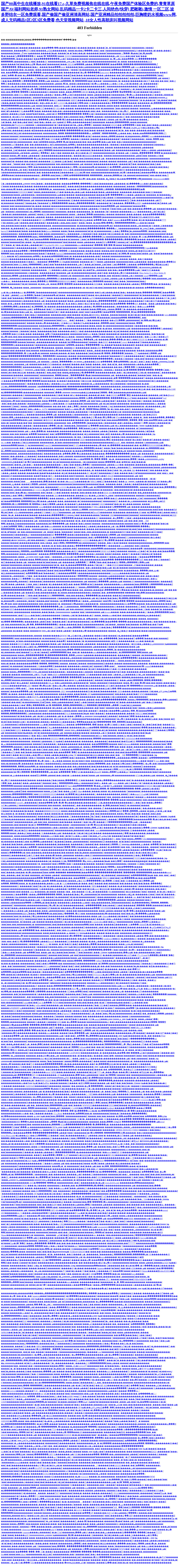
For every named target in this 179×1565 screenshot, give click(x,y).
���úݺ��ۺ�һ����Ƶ (130, 944)
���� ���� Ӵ (148, 86)
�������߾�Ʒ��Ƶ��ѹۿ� (85, 579)
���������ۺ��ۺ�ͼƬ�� (64, 62)
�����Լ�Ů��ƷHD (65, 1238)
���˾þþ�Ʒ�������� (15, 1230)
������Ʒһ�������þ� (26, 467)
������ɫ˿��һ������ (28, 997)
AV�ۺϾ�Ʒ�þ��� (128, 84)
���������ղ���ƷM (161, 262)
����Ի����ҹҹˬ (128, 1391)
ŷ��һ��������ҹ (12, 1482)
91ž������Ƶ (144, 367)
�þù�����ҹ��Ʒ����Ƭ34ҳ (17, 652)
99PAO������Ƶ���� (49, 1346)
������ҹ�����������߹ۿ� (110, 1059)
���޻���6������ (83, 650)
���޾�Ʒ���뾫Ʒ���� (152, 1449)
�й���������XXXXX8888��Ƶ (19, 598)
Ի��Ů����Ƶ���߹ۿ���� (46, 1527)
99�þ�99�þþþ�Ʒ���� (88, 833)
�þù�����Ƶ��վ (11, 89)
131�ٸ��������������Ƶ (115, 803)
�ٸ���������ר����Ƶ (12, 462)
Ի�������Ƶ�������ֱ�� (134, 819)
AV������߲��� (66, 573)
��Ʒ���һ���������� (37, 752)
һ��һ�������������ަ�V (88, 86)
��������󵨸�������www (153, 872)
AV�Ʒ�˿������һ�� (90, 1119)
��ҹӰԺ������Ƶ (41, 1191)
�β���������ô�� (104, 1097)
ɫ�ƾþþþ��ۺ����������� (44, 1560)
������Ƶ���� (155, 1000)
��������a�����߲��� (67, 819)
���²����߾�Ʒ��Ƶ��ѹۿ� (20, 64)
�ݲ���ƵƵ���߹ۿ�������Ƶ (71, 842)
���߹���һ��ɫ (48, 1207)
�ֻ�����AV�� (131, 125)
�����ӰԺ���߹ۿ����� (114, 844)
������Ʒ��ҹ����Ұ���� (126, 108)
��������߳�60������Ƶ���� (125, 239)
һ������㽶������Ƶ (92, 248)
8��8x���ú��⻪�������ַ (75, 738)
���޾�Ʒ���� (9, 331)
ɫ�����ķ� (69, 833)
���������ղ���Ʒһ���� (18, 1449)
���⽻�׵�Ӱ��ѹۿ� (118, 209)
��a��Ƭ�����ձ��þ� (67, 147)
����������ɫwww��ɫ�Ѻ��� (134, 223)
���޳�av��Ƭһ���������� (107, 1452)
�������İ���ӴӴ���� (39, 254)
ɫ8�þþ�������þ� (124, 1078)
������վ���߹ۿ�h (74, 1532)
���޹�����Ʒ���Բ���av (100, 867)
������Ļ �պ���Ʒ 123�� (115, 518)
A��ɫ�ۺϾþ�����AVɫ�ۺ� (129, 675)
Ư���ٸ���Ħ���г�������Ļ (20, 103)
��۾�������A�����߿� (154, 493)
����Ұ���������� (85, 1092)
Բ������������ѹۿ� (122, 822)
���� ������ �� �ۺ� (61, 680)
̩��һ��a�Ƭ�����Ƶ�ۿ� (17, 1161)
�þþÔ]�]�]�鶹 (92, 304)
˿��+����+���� (131, 443)
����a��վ (45, 619)
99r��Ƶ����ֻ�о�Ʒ (54, 304)
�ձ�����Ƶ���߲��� (104, 622)
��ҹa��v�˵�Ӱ (48, 103)
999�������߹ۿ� (124, 198)
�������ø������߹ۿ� (71, 581)
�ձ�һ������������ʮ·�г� (19, 267)
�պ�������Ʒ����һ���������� (120, 1302)
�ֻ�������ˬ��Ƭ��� (89, 725)
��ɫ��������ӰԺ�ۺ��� (101, 1216)
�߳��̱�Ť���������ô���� (19, 1241)
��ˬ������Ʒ (62, 1191)
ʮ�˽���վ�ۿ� (109, 1072)
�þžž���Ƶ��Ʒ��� (63, 952)
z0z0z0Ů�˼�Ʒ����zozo (151, 925)
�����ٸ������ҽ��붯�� (138, 677)
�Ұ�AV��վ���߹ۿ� (135, 1530)
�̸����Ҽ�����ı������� (68, 983)
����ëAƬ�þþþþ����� (25, 443)
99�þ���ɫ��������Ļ (48, 672)
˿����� (133, 1174)
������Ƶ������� (47, 465)
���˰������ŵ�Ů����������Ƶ (79, 501)
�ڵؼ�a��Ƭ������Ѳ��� (49, 64)
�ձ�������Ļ (108, 1172)
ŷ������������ (102, 1033)
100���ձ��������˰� (15, 318)
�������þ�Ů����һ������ (21, 48)
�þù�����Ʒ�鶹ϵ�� (61, 584)
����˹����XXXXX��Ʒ (15, 644)
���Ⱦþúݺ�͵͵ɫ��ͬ (163, 1493)
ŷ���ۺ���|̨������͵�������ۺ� (24, 1180)
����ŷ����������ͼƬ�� (81, 1005)
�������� (154, 1282)
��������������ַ (15, 789)
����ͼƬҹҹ (158, 1036)
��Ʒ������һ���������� (153, 161)
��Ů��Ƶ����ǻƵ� (39, 167)
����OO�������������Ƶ (150, 1086)
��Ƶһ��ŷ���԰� (9, 1263)
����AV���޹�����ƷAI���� (39, 92)
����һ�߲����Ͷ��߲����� (60, 428)
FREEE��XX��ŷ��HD (29, 378)
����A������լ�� (149, 351)
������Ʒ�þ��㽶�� (129, 529)
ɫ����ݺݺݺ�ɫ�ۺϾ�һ (35, 1446)
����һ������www (123, 212)
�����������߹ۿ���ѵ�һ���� (141, 481)
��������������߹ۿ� (99, 1000)
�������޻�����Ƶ (13, 1249)
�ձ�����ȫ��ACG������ (52, 100)
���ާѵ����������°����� (81, 1560)
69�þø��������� (13, 861)
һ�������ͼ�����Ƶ (50, 994)
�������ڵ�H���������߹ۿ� (92, 375)
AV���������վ (100, 103)
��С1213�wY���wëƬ (156, 337)
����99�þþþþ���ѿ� (111, 234)
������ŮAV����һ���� (71, 941)
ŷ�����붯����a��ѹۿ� (53, 947)
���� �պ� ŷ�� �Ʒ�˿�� (16, 1296)
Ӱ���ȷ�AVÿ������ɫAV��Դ (158, 964)
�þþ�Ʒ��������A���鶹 (125, 1014)
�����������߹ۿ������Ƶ (88, 647)
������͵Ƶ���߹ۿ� (100, 406)
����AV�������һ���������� (54, 939)
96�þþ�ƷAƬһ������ (157, 301)
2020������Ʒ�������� (114, 1177)
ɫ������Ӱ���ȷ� (70, 1493)
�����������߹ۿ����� (45, 797)
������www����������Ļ (99, 652)
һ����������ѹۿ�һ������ (154, 1521)
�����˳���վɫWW (163, 897)
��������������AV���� (117, 1374)
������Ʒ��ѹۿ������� (83, 67)
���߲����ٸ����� (110, 1080)
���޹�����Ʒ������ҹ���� (127, 1424)
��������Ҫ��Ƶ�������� (54, 925)
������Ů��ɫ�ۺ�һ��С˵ (17, 465)
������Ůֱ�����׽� (155, 498)
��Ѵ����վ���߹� (97, 789)
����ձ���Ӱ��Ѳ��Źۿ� (48, 1019)
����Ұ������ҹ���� (16, 565)
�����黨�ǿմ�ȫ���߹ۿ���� (39, 501)
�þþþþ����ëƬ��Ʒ (136, 892)
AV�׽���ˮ (53, 1136)
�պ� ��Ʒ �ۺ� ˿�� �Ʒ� (101, 1210)
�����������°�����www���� (56, 1282)
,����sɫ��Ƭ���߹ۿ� (164, 1405)
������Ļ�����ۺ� (14, 364)
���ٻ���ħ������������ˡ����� (111, 351)
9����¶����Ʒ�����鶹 (116, 345)
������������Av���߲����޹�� (69, 1285)
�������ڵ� (111, 81)
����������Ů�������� (69, 1044)
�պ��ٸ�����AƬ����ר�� (50, 1097)
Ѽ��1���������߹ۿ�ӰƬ (145, 200)
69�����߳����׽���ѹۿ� (16, 420)
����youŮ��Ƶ (137, 551)
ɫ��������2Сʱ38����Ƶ (16, 1067)
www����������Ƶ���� (112, 830)
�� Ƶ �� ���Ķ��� (95, 1305)
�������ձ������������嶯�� (154, 1296)
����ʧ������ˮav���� (101, 819)
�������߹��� (53, 133)
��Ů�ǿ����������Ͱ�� (111, 1399)
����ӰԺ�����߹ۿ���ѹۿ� (105, 581)
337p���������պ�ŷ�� (90, 445)
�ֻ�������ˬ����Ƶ (91, 1438)
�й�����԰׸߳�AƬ (120, 1457)
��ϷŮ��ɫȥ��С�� (47, 750)
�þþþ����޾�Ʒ (118, 384)
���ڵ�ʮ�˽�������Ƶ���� (19, 515)
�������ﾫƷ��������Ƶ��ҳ (21, 1341)
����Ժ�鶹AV (9, 1050)
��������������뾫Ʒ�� (49, 1380)
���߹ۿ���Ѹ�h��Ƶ (147, 789)
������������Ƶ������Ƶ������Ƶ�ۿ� (76, 484)
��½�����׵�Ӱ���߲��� (63, 359)
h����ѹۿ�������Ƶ (111, 576)
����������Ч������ (74, 744)
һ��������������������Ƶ (154, 1516)
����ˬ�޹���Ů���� (73, 664)
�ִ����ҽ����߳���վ (14, 797)
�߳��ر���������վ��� (61, 398)
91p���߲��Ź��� (31, 111)
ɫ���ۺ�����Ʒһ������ (17, 279)
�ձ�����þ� (100, 1124)
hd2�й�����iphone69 (89, 772)
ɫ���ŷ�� (163, 672)
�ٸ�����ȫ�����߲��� (133, 636)
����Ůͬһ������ (144, 766)
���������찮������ (57, 172)
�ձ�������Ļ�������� (78, 697)
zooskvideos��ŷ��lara (104, 922)
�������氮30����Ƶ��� (61, 764)
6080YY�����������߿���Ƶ (89, 100)
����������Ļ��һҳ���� (55, 456)
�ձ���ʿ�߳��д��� (12, 711)
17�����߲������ (149, 557)
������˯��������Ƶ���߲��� (75, 872)
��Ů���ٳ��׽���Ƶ (155, 1502)
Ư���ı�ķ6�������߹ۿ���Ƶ (18, 214)
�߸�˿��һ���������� (129, 1282)
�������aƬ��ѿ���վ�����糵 (57, 780)
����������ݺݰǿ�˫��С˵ (13, 448)
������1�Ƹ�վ (126, 307)
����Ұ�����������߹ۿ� (61, 150)
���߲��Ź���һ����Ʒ (126, 1271)
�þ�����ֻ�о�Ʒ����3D (94, 167)
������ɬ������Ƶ (41, 830)
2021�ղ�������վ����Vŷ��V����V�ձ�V (108, 950)
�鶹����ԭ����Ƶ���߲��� (48, 130)
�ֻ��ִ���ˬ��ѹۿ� (156, 1116)
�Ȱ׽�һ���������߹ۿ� (48, 733)
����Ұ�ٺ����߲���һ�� (50, 977)
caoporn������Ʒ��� (13, 510)
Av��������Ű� (45, 125)
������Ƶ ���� (124, 186)
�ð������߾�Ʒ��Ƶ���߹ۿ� (18, 716)
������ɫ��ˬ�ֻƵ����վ (156, 284)
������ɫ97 (110, 501)
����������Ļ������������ (123, 386)
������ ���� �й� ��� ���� (21, 800)
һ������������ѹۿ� (54, 86)
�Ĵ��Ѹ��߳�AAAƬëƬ (30, 1468)
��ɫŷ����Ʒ (97, 713)
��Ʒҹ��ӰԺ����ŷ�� (49, 964)
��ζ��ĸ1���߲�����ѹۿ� (124, 270)
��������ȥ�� (63, 1554)
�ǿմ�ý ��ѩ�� (87, 179)
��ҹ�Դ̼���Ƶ (71, 1047)
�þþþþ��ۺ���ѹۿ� (111, 279)
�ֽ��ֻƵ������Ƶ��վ (48, 518)
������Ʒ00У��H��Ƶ (123, 532)
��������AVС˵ (37, 966)
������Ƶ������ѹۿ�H (17, 309)
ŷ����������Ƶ (76, 1116)
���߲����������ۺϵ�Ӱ (50, 59)
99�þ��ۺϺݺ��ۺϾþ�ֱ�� (162, 691)
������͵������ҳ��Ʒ (89, 456)
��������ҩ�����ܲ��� (17, 1293)
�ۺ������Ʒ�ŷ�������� (99, 894)
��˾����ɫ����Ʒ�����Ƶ (142, 1463)
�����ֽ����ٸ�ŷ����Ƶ (41, 1402)
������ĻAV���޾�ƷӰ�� (82, 234)
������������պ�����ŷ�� (148, 543)
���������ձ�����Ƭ (146, 329)
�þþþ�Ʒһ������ (163, 786)
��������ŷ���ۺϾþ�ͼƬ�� (45, 791)
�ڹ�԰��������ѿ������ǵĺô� (13, 983)
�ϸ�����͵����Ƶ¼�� (15, 842)
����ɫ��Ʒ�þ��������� (67, 568)
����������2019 (140, 62)
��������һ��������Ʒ (110, 994)
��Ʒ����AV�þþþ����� (112, 697)
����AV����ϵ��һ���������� (97, 1413)
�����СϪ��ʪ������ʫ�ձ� (90, 1549)
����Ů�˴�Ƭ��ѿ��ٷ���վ (58, 546)
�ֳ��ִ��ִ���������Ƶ (79, 972)
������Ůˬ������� (161, 373)
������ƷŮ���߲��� (46, 1111)
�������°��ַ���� (14, 1552)
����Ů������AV (107, 680)
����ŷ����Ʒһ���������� (102, 1510)
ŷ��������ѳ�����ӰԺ (160, 356)
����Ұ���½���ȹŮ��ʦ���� (21, 833)
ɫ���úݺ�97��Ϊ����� (86, 323)
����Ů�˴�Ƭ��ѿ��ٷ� (72, 53)
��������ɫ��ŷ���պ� (50, 1432)
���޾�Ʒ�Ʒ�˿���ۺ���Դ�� (133, 1019)
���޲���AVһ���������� (85, 1432)
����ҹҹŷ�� (155, 156)
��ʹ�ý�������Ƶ (41, 147)
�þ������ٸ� (88, 70)
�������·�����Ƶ (36, 498)
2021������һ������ (132, 669)
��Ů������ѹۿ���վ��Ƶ (73, 1205)
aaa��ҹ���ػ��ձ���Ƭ (91, 1360)
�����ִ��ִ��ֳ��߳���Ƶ (123, 1435)
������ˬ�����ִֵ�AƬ (14, 51)
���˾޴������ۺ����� (119, 1019)
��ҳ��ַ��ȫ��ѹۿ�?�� (101, 142)
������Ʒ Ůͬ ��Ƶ (135, 607)
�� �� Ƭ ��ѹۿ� (160, 1341)
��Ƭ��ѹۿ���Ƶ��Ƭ (103, 401)
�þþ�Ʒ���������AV (75, 473)
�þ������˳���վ (12, 239)
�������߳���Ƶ (102, 381)
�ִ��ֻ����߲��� (159, 758)
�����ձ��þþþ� (15, 1454)
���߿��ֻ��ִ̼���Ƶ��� (52, 969)
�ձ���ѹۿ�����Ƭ (42, 842)
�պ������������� (53, 1219)
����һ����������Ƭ (105, 139)
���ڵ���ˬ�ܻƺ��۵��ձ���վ (96, 223)
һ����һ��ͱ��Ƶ (11, 702)
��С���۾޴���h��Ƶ (13, 1044)
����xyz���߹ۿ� (11, 1330)
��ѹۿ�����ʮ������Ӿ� (71, 683)
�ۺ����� (18, 1056)
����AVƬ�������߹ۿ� (47, 329)
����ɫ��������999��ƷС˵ (18, 262)
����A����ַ (94, 117)
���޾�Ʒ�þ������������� (20, 1507)
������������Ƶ (13, 323)
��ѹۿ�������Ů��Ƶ (66, 702)
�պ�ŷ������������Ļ (49, 339)
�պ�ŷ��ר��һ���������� (19, 604)
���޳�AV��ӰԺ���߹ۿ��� (48, 504)
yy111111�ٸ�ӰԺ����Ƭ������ (53, 490)
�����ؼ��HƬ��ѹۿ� (78, 994)
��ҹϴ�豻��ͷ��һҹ (43, 470)
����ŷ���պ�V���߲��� (87, 1260)
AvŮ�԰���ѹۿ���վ (9, 805)
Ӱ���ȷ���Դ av (157, 398)
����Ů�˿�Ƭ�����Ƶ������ (20, 1369)
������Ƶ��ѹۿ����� (131, 262)
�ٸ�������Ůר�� (163, 1346)
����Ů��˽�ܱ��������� (108, 593)
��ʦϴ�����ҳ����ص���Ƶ (89, 847)
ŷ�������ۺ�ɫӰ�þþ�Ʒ (151, 212)
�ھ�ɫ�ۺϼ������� (57, 1421)
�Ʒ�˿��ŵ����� (85, 1349)
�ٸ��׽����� (102, 295)
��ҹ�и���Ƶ (121, 1380)
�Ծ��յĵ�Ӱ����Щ (76, 1341)
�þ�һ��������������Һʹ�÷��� (104, 62)
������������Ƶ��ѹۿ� (124, 1180)
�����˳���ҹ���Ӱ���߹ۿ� (19, 1546)
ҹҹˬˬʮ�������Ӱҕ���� (52, 1399)
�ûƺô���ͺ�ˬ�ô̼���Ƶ (13, 814)
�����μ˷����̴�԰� (45, 1235)
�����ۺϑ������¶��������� (23, 839)
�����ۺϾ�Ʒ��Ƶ (62, 1235)
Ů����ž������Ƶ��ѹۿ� (35, 128)
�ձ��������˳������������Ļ (116, 487)
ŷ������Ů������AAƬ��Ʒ (130, 1338)
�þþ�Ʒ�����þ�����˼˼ (67, 462)
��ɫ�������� (31, 304)
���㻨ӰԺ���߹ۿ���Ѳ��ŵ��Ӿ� (49, 775)
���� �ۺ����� (143, 941)
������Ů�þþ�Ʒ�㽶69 (14, 830)
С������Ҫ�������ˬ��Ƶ (83, 1449)
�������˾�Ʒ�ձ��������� (135, 312)
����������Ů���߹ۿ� (101, 870)
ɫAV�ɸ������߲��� (87, 1454)
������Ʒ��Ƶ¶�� (12, 1349)
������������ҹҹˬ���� (147, 404)
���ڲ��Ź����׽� (51, 1061)
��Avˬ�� (167, 473)
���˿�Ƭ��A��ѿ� (125, 1460)
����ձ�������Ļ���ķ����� (126, 122)
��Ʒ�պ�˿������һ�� (36, 89)
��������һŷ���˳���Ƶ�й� (44, 814)
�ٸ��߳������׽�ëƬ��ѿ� (156, 850)
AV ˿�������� (45, 1391)
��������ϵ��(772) (43, 1429)
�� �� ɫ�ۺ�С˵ (43, 1305)
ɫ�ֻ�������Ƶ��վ (114, 1496)
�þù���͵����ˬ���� (136, 504)
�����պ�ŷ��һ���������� (21, 401)
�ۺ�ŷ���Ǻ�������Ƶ (61, 1521)
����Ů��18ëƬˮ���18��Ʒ (162, 1033)
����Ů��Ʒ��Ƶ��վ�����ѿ (158, 487)
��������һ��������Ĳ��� (108, 1016)
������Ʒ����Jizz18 (114, 1449)
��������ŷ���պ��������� (22, 655)
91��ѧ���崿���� (125, 381)
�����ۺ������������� (41, 1535)
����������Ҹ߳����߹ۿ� (117, 67)
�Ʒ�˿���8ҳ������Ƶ (76, 84)
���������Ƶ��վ (13, 1344)
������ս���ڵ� (105, 650)
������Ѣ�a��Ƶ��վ (50, 914)
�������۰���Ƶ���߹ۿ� (64, 375)
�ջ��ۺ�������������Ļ (52, 1355)
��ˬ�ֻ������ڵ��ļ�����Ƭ (116, 638)
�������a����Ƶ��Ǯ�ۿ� (134, 733)
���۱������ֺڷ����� (67, 1377)
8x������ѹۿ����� (53, 889)
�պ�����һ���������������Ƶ (24, 955)
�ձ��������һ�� (115, 579)
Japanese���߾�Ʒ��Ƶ (108, 1268)
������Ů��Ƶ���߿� (89, 353)
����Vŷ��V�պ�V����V (89, 822)
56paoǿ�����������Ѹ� (17, 1235)
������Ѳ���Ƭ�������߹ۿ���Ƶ (140, 870)
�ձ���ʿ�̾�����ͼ (12, 622)
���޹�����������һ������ (110, 415)
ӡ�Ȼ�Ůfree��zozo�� (137, 750)
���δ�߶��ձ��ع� (12, 1377)
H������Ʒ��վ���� (52, 1546)
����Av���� (95, 554)
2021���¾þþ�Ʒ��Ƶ (62, 161)
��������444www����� (14, 758)
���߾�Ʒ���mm (67, 1246)
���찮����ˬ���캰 (117, 554)
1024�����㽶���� (54, 220)
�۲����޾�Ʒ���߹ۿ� (57, 1410)
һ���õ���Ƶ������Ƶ (140, 1221)
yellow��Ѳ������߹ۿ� (49, 1005)
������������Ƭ (13, 384)
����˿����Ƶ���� (114, 315)
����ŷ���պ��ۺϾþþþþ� (38, 1499)
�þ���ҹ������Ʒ (72, 927)
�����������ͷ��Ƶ (87, 256)
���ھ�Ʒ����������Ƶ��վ (19, 120)
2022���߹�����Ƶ (79, 1380)
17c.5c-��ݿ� (7, 256)
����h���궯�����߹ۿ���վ (122, 284)
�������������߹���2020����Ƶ (97, 510)
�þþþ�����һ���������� (58, 1119)
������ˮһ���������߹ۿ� (19, 822)
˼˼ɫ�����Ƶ (145, 822)
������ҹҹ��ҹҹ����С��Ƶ (56, 828)
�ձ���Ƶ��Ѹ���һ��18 (162, 512)
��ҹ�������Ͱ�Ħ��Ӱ (146, 1560)
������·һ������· (129, 1094)
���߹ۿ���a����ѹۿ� (155, 1263)
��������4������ (152, 658)
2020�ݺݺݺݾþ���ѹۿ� (108, 1019)
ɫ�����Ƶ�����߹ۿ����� (79, 644)
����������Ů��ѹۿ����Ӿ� (138, 1169)
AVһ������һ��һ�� (66, 479)
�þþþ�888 (134, 1100)
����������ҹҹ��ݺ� (18, 1083)
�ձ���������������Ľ (96, 359)
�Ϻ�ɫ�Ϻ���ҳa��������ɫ (18, 908)
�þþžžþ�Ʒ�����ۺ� (159, 386)
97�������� (57, 727)
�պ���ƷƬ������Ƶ (121, 1355)
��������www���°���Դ (137, 761)
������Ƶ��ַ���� (113, 304)
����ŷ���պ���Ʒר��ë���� (95, 337)
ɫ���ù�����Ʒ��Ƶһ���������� (81, 624)
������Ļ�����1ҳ (39, 1321)
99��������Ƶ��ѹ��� (103, 1363)
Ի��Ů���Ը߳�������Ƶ (109, 1103)
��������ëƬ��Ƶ (21, 1266)
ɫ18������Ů (78, 1485)
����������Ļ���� (120, 713)
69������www (41, 1072)
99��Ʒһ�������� (67, 741)
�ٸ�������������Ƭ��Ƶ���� (54, 242)
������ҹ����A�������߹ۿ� (21, 1092)
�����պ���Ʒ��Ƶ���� (17, 1282)
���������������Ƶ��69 (123, 1260)
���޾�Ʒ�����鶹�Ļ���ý (16, 242)
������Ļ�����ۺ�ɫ (67, 1174)
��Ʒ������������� (73, 1524)
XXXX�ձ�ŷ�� (82, 172)
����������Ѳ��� (130, 1000)
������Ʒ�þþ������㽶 (81, 543)
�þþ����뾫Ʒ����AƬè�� (131, 983)
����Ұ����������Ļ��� (143, 1103)
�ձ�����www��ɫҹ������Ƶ (144, 184)
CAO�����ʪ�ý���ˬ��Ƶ (78, 883)
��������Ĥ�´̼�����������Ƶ (84, 797)
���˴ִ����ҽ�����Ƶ (55, 401)
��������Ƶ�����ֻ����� (108, 1388)
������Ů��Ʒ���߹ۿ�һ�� (84, 1166)
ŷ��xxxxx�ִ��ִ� (146, 307)
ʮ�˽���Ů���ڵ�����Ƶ (58, 532)
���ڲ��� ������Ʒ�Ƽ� (77, 231)
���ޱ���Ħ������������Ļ (20, 175)
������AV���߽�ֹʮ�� (61, 1186)
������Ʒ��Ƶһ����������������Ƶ (27, 440)
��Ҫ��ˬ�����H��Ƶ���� (55, 822)
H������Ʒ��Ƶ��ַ (146, 326)
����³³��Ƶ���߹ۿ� (151, 426)
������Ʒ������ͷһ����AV (151, 1119)
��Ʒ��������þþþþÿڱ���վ (18, 914)
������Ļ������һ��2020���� (141, 192)
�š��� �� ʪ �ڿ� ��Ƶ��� (127, 1344)
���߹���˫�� (155, 139)
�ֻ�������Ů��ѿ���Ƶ (100, 905)
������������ (70, 114)
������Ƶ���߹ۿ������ (102, 192)
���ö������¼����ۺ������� (148, 97)
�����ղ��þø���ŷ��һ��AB (48, 1418)
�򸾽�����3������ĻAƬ (65, 1155)
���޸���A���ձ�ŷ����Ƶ (47, 1299)
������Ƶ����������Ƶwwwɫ (99, 443)
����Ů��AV (102, 1418)
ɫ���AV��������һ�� (51, 1199)
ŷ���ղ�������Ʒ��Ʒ (161, 612)
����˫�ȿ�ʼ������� (123, 886)
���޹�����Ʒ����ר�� (79, 814)
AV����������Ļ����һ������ (63, 900)
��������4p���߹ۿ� (51, 708)
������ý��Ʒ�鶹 (107, 1349)
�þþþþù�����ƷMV (11, 398)
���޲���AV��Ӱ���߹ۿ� (73, 97)
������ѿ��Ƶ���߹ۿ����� (136, 298)
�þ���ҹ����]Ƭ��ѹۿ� (115, 1299)
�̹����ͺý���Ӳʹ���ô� (15, 1418)
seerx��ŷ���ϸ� (144, 641)
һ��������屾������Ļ (56, 156)
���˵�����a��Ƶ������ (147, 130)
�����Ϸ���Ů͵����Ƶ (15, 1527)
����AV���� (80, 139)
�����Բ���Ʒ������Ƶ (146, 727)
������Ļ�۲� (42, 705)
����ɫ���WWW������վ (153, 950)
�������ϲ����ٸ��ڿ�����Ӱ (141, 615)
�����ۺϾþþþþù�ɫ (62, 557)
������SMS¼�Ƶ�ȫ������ (86, 1127)
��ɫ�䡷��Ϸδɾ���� (76, 1019)
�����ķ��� (48, 1524)
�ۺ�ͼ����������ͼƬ (49, 1271)
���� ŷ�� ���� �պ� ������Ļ (83, 1086)
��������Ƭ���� (124, 103)
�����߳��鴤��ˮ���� (39, 496)
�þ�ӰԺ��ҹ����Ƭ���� (52, 1424)
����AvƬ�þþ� (121, 1346)
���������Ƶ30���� (15, 270)
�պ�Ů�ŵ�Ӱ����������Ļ (66, 905)
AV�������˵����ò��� (84, 251)
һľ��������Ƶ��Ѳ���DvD (48, 198)
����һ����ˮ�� (76, 1016)
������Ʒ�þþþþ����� (101, 1543)
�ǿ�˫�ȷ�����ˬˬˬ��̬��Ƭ (77, 1502)
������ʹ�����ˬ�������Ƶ (20, 375)
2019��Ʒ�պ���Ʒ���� (15, 147)
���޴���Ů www (118, 342)
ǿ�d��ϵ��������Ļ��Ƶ (79, 1064)
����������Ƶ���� (54, 1485)
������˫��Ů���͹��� (40, 493)
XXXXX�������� (76, 56)
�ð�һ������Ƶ (122, 766)
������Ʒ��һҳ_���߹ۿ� (96, 783)
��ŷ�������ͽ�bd (90, 1263)
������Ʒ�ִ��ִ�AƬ (81, 1513)
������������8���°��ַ (70, 612)
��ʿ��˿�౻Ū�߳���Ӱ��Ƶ (60, 758)
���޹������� (32, 1039)
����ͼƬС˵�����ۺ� (131, 1092)
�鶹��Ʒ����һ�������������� (24, 359)
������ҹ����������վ (31, 905)
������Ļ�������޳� (15, 612)
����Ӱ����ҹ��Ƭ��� (77, 364)
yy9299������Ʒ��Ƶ (13, 1402)
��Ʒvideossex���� (128, 744)
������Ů (79, 986)
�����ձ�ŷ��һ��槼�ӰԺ (42, 1216)
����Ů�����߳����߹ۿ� (17, 691)
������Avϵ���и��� (63, 711)
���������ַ (155, 675)
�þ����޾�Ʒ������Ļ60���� (20, 273)
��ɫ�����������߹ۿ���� (52, 691)
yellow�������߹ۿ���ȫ (28, 512)
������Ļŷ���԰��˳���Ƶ (142, 48)
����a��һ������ (114, 251)
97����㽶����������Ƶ (17, 1383)
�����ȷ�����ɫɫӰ (55, 786)
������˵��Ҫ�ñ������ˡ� (18, 994)
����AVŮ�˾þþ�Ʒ (166, 298)
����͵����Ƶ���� (111, 428)
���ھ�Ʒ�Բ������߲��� (17, 1174)
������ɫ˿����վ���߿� (106, 175)
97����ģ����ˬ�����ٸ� (17, 1080)
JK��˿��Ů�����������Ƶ (141, 1144)
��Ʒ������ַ (83, 217)
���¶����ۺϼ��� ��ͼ (117, 133)
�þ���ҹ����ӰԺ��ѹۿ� (74, 1402)
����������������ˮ (98, 958)
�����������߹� (13, 353)
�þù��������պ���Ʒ (161, 1424)
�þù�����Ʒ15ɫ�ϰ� (134, 373)
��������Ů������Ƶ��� (154, 741)
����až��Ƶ (44, 479)
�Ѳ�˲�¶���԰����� (8, 532)
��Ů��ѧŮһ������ (37, 315)
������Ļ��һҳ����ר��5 (126, 423)
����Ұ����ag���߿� (129, 1127)
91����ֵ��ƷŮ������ (52, 666)
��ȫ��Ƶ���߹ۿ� (11, 930)
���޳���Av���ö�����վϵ (17, 490)
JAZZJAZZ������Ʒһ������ (43, 1086)
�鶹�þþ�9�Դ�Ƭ (37, 1285)
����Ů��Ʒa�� (151, 814)
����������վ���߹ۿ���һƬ (61, 1441)
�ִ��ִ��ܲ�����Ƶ (154, 288)
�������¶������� (86, 719)
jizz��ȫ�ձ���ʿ (121, 1377)
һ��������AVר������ (99, 936)
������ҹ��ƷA (67, 331)
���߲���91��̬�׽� (52, 1155)
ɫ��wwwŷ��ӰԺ (110, 1152)
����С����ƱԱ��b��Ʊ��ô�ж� (107, 1563)
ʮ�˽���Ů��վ (99, 1014)
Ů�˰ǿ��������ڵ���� (19, 184)
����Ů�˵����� (162, 609)
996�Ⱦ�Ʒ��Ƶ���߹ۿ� (41, 1319)
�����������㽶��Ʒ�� (81, 1144)
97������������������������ (26, 808)
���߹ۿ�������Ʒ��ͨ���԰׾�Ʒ (97, 1519)
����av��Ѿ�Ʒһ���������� (143, 1471)
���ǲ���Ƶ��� (79, 1097)
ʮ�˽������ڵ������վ (97, 1254)
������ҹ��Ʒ (81, 276)
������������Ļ (94, 1468)
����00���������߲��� (18, 44)
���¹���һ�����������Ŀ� (113, 1061)
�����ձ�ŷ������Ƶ (14, 1053)
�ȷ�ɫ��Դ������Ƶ (13, 1150)
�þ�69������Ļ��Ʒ (107, 1394)
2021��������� (146, 59)
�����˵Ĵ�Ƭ (102, 212)
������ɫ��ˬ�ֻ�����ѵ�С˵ (138, 1394)
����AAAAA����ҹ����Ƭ (17, 1391)
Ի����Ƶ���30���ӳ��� (158, 1266)
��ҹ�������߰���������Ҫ (126, 248)
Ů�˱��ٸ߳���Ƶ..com (12, 295)
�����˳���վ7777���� (16, 579)
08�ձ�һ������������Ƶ (100, 254)
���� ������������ (161, 378)
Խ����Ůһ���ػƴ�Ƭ (117, 242)
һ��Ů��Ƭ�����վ (12, 298)
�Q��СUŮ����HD (44, 108)
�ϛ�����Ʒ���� (138, 805)
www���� (171, 315)
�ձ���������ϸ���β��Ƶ (64, 1030)
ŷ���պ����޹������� (109, 780)
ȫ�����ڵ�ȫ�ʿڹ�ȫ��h (15, 487)
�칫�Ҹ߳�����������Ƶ (50, 1383)
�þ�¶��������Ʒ (78, 622)
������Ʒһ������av (15, 535)
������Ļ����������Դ (48, 318)
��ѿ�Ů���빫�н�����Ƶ (111, 1047)
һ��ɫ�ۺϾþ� (115, 1405)
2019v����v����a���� (132, 691)
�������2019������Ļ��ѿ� (130, 1150)
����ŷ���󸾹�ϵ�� (107, 933)
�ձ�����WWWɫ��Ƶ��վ (97, 627)
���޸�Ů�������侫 (157, 1302)
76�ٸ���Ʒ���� (166, 100)
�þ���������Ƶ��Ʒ (56, 1092)
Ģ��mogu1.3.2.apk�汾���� (143, 794)
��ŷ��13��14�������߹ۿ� (148, 1549)
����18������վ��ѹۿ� (117, 952)
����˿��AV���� (140, 259)
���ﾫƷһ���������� (142, 1319)
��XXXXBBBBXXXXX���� (49, 794)
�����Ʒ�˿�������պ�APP (19, 619)
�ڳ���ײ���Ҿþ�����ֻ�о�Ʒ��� (45, 295)
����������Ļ (106, 1307)
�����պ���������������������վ (61, 1293)
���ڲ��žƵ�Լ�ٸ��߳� (137, 53)
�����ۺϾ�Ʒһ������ (145, 1053)
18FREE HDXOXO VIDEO (127, 1130)
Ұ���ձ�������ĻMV (41, 1210)
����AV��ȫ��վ (149, 1130)
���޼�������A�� (87, 108)
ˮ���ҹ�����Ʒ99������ (105, 683)
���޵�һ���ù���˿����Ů (96, 479)
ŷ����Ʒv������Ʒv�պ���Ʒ (23, 212)
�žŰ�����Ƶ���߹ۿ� (14, 562)
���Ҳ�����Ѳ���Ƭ (159, 905)
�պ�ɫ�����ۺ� (11, 170)
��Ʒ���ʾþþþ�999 (88, 428)
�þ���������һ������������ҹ (145, 930)
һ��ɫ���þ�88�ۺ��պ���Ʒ (74, 125)
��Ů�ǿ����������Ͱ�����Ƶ (158, 1191)
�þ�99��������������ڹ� (75, 470)
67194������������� (76, 1124)
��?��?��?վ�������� (52, 677)
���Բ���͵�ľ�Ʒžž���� (88, 584)
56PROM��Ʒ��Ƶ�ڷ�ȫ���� (17, 1332)
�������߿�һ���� (131, 288)
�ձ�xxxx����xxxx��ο (104, 84)
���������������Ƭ (91, 546)
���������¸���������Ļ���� (24, 1505)
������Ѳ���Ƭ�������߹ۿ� (110, 53)
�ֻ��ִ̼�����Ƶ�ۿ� (142, 875)
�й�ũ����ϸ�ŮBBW (12, 919)
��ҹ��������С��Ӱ (147, 952)
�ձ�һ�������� (79, 1535)
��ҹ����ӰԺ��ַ (108, 769)
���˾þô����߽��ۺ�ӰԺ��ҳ (141, 1535)
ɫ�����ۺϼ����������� (157, 108)
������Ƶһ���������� (130, 479)
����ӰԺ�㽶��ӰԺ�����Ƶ (128, 764)
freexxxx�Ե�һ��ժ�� (47, 700)
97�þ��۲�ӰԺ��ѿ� (104, 417)
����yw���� (69, 179)
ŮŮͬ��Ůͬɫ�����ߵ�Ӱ (148, 864)
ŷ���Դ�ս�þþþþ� (41, 686)
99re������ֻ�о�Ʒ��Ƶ (80, 1418)
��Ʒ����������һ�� (73, 1025)
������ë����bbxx (13, 415)
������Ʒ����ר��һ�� (51, 1232)
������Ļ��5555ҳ (12, 95)
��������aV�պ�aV (115, 111)
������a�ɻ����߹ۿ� (153, 590)
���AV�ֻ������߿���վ (83, 1199)
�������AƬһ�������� (141, 991)
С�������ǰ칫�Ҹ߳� (81, 825)
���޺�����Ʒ (39, 1141)
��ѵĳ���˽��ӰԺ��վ (52, 543)
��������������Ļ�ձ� (108, 172)
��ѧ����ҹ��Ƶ (152, 808)
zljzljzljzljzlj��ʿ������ (139, 738)
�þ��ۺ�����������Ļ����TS (110, 941)
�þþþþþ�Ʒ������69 (106, 825)
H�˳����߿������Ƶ (136, 175)
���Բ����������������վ (21, 356)
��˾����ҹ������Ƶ (120, 797)
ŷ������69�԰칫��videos (44, 669)
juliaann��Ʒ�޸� (87, 1047)
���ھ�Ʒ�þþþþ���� (126, 705)
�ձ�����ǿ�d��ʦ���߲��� (138, 878)
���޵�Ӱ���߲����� (10, 501)
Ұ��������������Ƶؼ (120, 51)
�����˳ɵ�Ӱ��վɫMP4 (144, 415)
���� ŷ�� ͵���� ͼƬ (91, 808)
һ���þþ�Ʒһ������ (140, 1388)
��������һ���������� (19, 326)
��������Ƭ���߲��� (107, 64)
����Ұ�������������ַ (110, 217)
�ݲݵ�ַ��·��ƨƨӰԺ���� (84, 1080)
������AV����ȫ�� (84, 844)
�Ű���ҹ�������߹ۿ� (130, 702)
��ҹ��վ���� (10, 92)
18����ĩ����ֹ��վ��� (16, 1030)
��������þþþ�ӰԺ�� (102, 689)
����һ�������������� (56, 1196)
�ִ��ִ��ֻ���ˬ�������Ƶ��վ (19, 237)
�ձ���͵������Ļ (104, 307)
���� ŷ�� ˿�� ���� (70, 892)
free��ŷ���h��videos (13, 1554)
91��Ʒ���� (69, 262)
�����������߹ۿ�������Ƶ (87, 1424)
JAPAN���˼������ (63, 1072)
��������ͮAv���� (117, 1041)
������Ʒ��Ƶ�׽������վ (17, 518)
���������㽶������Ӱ (87, 1516)
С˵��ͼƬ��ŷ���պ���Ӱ (76, 465)
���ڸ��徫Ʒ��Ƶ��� (161, 1338)
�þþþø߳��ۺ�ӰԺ (156, 501)
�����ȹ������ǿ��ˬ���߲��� (64, 878)
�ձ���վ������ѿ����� (136, 598)
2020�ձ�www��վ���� (67, 627)
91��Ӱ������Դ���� (130, 905)
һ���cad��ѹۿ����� (151, 708)
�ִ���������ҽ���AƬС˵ (94, 1279)
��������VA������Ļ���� (84, 267)
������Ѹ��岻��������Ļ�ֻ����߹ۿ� (27, 980)
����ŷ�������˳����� (131, 664)
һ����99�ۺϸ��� (110, 1369)
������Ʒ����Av (143, 409)
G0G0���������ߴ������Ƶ (158, 1138)
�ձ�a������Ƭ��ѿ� (155, 524)
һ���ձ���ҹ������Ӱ (78, 1061)
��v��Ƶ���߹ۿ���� (159, 1092)
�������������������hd (43, 1202)
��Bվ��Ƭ (116, 861)
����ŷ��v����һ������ (32, 161)
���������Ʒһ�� (31, 234)
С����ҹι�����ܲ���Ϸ (35, 1213)
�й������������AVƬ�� (18, 736)
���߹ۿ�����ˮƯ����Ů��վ (40, 783)
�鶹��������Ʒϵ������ (82, 1541)
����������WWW (13, 1186)
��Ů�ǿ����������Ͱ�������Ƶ (71, 1103)
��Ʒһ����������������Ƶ (76, 919)
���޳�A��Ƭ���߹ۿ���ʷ (55, 631)
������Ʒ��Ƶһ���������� (21, 546)
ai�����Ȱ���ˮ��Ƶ (61, 966)
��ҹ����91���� (81, 609)
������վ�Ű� (10, 220)
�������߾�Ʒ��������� (131, 627)
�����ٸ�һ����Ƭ (36, 711)
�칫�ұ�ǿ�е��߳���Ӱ (13, 1310)
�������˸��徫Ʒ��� (80, 295)
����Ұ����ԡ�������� (51, 1513)
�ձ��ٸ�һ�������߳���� (17, 991)
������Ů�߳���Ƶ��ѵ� (77, 1114)
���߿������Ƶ (120, 1028)
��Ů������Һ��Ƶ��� (16, 1324)
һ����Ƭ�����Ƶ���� (123, 100)
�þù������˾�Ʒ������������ (69, 886)
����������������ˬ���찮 (21, 1155)
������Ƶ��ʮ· (50, 1224)
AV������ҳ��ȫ (86, 1177)
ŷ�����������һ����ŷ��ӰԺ (121, 524)
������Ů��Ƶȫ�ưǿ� (33, 886)
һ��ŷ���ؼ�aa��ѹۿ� (71, 192)
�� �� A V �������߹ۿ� (102, 1169)
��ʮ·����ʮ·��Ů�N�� (15, 875)
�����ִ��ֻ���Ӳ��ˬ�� (141, 1432)
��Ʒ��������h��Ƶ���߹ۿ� (79, 1158)
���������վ (10, 551)
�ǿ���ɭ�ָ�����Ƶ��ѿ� (57, 256)
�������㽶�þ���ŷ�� (61, 1327)
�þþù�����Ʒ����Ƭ (127, 1163)
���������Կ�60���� (66, 936)
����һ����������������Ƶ (22, 320)
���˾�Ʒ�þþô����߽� (140, 1050)
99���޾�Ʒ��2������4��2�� (90, 78)
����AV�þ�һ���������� (71, 1321)
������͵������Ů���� (91, 161)
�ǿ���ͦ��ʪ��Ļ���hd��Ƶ (142, 576)
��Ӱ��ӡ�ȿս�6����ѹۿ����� (140, 914)
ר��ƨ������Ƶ (137, 697)
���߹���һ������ (34, 1108)
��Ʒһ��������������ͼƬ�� (39, 1158)
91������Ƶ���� (75, 689)
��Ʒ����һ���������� (18, 1232)
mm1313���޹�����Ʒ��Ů (60, 445)
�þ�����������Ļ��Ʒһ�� (89, 273)
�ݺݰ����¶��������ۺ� (110, 1144)
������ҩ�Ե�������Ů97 (18, 1075)
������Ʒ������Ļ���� (117, 977)
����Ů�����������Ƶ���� (21, 650)
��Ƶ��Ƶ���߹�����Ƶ (147, 883)
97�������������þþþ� (105, 412)
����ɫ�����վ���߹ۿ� (42, 415)
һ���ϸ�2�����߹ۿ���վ (157, 783)
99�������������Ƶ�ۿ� (141, 1429)
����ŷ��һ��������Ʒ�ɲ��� (21, 206)
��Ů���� (75, 1105)
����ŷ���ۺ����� (97, 1377)
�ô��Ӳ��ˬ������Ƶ (14, 1041)
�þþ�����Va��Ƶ (96, 476)
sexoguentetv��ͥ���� (109, 1227)
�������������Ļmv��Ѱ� (154, 198)
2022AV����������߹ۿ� (122, 476)
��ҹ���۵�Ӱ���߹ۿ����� (18, 189)
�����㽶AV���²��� (144, 1041)
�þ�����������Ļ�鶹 (100, 641)
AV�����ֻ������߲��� (47, 1064)
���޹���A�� (9, 560)
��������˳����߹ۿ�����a (87, 1491)
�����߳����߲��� (122, 789)
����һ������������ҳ (135, 622)
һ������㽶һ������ (71, 1344)
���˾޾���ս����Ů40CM (73, 92)
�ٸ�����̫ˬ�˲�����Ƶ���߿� (28, 708)
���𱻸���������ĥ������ (163, 254)
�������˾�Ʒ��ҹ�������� (59, 443)
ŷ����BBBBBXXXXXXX (47, 811)
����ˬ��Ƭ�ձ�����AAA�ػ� (78, 1111)
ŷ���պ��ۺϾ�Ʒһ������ (70, 95)
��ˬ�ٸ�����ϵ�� (144, 1241)
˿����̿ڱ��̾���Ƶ (62, 1349)
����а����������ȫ (107, 1552)
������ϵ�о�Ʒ (140, 1346)
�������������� (68, 298)
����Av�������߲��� (16, 903)
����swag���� (86, 1488)
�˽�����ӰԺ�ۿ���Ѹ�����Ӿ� (78, 604)
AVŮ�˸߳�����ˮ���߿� (43, 1183)
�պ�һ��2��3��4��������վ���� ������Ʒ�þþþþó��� (38, 337)
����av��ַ (135, 1030)
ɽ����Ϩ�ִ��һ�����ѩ (91, 214)
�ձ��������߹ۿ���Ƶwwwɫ (37, 941)
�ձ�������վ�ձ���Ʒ (90, 1186)
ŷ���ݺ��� (41, 1543)
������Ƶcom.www (98, 72)
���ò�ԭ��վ (75, 51)
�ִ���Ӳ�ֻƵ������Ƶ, (163, 844)
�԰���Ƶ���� (141, 1166)
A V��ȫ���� (61, 493)
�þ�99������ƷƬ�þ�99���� (19, 284)
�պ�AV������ (127, 719)
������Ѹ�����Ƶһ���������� (24, 1094)
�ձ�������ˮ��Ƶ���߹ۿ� (135, 652)
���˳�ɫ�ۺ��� (11, 304)
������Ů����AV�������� (116, 1194)
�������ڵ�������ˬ (16, 529)
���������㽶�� (13, 927)
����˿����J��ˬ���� (97, 147)
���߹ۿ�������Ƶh (127, 1238)
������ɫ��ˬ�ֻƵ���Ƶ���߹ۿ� (75, 1429)
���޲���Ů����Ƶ (129, 1172)
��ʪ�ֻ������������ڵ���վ (115, 700)
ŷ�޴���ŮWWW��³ (119, 1549)
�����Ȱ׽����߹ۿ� (169, 1519)
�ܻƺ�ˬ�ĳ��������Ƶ (89, 1196)
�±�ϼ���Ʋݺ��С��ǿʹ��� (154, 719)
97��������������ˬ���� (47, 251)
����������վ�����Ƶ (64, 736)
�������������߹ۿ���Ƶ (47, 1227)
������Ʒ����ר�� (108, 114)
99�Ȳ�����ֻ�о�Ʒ (97, 1288)
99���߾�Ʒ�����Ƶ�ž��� (17, 811)
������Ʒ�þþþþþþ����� (53, 816)
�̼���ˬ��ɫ (136, 420)
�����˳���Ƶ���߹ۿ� (52, 612)
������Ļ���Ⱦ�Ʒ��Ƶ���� (19, 1219)
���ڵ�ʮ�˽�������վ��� (114, 459)
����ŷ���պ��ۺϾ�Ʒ (89, 828)
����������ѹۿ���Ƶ (102, 1391)
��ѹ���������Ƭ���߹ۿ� (147, 911)
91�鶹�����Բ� (49, 179)
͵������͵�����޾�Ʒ (118, 456)
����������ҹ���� (145, 1457)
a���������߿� (47, 342)
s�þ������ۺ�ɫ (155, 406)
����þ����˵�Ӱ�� (62, 353)
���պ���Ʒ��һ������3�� (84, 1039)
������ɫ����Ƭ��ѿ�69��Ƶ (19, 1335)
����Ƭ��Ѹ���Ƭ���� (84, 524)
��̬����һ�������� (159, 1396)
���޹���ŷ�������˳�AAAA (64, 1510)
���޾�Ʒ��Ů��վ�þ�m (14, 493)
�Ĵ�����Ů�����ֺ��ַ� (112, 318)
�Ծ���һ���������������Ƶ (119, 964)
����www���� (48, 1033)
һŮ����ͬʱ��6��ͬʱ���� (15, 198)
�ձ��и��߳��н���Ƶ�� (130, 1116)
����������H (11, 1493)
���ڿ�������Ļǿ (45, 192)
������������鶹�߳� (130, 189)
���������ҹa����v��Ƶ (60, 548)
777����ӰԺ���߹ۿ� (147, 353)
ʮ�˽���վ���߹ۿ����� (33, 1488)
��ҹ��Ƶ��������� (137, 1405)
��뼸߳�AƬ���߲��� (114, 601)
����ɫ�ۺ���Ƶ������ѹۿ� (80, 1316)
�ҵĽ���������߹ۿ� (131, 426)
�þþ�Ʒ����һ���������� (131, 331)
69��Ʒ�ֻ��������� (75, 175)
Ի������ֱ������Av (143, 1039)
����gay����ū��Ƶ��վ (153, 167)
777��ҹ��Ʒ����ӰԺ (102, 562)
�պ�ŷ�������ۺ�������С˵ (68, 1094)
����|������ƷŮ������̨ (52, 200)
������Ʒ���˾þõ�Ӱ (13, 537)
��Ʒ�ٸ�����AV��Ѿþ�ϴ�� (82, 367)
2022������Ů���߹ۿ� (66, 309)
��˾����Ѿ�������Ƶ (127, 722)
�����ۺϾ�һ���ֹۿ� (158, 1385)
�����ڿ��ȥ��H (155, 889)
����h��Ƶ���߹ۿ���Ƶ (161, 239)
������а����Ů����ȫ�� (133, 375)
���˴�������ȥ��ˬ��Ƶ (97, 1230)
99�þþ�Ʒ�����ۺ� (94, 467)
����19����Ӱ (36, 373)
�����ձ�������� (52, 554)
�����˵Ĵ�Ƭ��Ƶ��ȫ (128, 401)
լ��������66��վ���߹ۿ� (22, 1360)
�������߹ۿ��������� (69, 89)
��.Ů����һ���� (41, 1114)
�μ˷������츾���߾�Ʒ (44, 312)
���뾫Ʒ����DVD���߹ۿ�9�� (157, 816)
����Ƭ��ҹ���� (12, 254)
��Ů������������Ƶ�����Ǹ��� (149, 234)
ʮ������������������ (19, 507)
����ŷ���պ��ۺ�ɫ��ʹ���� (20, 870)
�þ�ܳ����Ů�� (116, 847)
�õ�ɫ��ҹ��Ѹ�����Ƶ (15, 1429)
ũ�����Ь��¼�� (33, 1330)
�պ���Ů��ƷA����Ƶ (151, 1438)
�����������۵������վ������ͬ (88, 1346)
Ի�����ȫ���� (87, 576)
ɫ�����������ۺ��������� (59, 1335)
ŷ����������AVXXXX (137, 786)
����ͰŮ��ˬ (162, 370)
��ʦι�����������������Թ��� (133, 1022)
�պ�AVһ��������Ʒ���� (18, 780)
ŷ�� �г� (157, 375)
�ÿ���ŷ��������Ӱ (14, 1302)
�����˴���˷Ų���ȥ (119, 484)
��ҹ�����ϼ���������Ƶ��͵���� (50, 853)
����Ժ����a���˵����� (18, 1252)
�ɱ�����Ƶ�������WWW (18, 1199)
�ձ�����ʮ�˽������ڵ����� (56, 189)
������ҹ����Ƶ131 (13, 1321)
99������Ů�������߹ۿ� (84, 404)
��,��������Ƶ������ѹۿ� (44, 1036)
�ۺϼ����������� (132, 1307)
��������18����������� (58, 1263)
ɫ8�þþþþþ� (86, 381)
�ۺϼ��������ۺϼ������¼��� (48, 228)
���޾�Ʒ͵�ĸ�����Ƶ (57, 897)
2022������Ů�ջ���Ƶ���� (129, 1155)
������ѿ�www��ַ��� (75, 459)
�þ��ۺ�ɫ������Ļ (40, 627)
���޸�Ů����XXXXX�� (107, 125)
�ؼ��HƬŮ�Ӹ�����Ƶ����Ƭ (68, 1089)
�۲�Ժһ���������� (38, 462)
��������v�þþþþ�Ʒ (39, 1554)
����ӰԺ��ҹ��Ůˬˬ (105, 666)
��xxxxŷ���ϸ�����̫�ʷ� (159, 989)
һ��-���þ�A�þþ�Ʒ (78, 1274)
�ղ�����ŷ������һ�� (122, 445)
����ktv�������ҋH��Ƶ (161, 1443)
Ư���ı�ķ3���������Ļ (16, 97)
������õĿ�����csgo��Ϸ (73, 903)
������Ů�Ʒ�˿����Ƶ (47, 1388)
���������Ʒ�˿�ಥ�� (106, 389)
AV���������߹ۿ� (49, 1075)
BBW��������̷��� (14, 627)
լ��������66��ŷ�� (105, 747)
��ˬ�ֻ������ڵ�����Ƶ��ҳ (19, 67)
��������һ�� (62, 1338)
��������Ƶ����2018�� (120, 980)
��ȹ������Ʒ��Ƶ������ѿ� (92, 766)
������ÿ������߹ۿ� (152, 752)
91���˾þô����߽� (162, 226)
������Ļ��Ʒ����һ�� (129, 1205)
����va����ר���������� (55, 1152)
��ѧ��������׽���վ (120, 1235)
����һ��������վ (14, 167)
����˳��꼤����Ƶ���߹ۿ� (88, 159)
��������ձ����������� (123, 1446)
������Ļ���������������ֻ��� (25, 1089)
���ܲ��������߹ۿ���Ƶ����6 (121, 850)
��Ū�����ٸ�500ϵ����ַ (16, 1416)
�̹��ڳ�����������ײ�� (140, 64)
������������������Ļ (83, 386)
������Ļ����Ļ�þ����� (66, 1141)
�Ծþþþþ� (144, 1072)
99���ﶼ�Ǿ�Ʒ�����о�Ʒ (77, 615)
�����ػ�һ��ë (117, 1174)
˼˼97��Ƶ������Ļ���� (147, 565)
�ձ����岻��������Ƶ (81, 1296)
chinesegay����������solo (38, 1530)
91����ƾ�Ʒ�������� (16, 1072)
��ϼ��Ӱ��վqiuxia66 (52, 1341)
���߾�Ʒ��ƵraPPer (38, 1083)
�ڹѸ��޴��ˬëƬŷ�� (135, 1044)
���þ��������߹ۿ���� (64, 933)
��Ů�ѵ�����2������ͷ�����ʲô (148, 780)
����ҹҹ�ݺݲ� (126, 894)
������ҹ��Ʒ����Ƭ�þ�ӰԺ (18, 825)
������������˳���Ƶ (112, 794)
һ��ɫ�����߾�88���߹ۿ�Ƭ (17, 1432)
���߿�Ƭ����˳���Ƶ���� (112, 1232)
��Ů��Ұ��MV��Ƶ (51, 1507)
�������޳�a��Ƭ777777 (121, 1243)
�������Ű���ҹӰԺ (88, 348)
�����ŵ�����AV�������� (21, 395)
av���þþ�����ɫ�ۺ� (101, 526)
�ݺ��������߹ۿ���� (12, 1363)
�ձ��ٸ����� (83, 378)
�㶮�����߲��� (159, 1044)
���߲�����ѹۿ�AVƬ (13, 1216)
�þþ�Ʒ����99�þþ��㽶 (146, 92)
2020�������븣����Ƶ (124, 515)
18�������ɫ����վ (81, 1232)
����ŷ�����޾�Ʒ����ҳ (16, 1097)
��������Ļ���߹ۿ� (21, 557)
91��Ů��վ (138, 1177)
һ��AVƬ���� (36, 758)
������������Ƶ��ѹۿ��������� (26, 1338)
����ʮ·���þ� (163, 95)
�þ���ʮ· (103, 1435)
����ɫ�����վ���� (46, 1124)
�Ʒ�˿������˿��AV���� (64, 1254)
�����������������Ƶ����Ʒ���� (60, 1332)
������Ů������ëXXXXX (54, 1435)
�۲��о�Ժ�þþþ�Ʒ (151, 320)
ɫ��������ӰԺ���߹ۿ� (105, 535)
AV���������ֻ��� (14, 251)
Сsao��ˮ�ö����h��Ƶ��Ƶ (92, 1213)
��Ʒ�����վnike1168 (163, 389)
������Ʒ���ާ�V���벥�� (114, 1296)
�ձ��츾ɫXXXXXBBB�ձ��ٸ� (154, 445)
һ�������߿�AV (114, 117)
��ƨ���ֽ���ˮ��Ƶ (65, 752)
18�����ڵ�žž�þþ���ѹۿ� (107, 1535)
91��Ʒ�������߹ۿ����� (108, 184)
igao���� (152, 248)
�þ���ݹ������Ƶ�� (106, 1277)
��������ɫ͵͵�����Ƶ (86, 1191)
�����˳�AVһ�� (74, 914)
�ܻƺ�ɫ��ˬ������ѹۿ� (116, 329)
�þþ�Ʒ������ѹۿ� (111, 1199)
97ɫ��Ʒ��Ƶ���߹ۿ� (143, 1538)
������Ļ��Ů (107, 1427)
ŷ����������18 (12, 315)
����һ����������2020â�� (83, 284)
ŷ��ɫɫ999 (39, 1080)
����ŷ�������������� (60, 206)
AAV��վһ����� (117, 551)
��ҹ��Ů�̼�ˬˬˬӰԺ (138, 521)
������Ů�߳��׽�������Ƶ (115, 70)
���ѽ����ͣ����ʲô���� (77, 811)
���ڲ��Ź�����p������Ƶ (147, 1399)
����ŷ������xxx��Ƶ (15, 1313)
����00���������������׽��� (148, 1224)
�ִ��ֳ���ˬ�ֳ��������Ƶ (141, 1441)
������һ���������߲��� (126, 1474)
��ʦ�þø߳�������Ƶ (38, 819)
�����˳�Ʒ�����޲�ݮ (158, 195)
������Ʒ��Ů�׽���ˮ (88, 81)
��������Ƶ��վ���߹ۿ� (80, 1147)
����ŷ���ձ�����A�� (95, 764)
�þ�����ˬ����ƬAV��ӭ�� (18, 1346)
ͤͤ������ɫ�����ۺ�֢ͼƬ (69, 264)
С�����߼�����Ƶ (57, 370)
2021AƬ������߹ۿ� (63, 512)
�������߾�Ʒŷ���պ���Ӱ (18, 1496)
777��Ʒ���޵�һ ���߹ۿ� (93, 952)
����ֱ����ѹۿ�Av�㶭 (90, 1330)
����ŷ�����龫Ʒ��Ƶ (128, 1056)
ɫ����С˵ (66, 1108)
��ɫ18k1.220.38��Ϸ (141, 1028)
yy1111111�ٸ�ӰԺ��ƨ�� (152, 1100)
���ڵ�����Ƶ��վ (68, 894)
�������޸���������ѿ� (151, 1383)
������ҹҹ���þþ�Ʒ (80, 666)
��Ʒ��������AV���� (108, 607)
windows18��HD (112, 939)
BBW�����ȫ (100, 886)
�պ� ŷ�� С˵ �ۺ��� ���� (54, 761)
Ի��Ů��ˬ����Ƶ (11, 783)
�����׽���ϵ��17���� (112, 1488)
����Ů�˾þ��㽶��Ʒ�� (147, 725)
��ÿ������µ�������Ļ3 (60, 587)
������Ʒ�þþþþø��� (80, 220)
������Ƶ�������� (50, 1538)
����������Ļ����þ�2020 (158, 515)
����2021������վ (63, 722)
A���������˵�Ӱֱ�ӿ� (147, 1285)
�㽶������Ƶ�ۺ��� (92, 1474)
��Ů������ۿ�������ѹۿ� (127, 392)
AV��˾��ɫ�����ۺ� (64, 808)
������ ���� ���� (155, 1507)
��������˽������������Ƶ (22, 454)
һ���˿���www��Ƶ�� (107, 615)
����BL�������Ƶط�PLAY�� (20, 855)
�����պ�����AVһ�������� (56, 279)
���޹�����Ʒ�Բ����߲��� (94, 722)
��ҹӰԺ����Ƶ (38, 1136)
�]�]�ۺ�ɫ (41, 590)
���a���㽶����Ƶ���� (134, 661)
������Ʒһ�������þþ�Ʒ (64, 1557)
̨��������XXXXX (46, 738)
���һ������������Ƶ (116, 1541)
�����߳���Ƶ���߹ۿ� (15, 445)
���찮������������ (132, 961)
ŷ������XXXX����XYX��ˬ (146, 1491)
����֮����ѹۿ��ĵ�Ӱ (14, 409)
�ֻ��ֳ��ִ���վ (146, 264)
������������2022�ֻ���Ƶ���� (122, 604)
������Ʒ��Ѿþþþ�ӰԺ (121, 741)
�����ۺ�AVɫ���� (103, 733)
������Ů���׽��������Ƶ (85, 969)
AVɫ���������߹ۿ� (50, 1147)
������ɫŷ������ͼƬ (79, 507)
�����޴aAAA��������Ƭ (113, 1371)
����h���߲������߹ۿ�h (83, 977)
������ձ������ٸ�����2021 (56, 515)
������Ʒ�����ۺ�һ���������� (132, 1468)
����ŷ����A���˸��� (104, 106)
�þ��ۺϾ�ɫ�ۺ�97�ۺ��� (15, 1441)
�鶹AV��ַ (42, 736)
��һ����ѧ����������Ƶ (42, 747)
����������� (131, 145)
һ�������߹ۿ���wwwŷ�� (107, 465)
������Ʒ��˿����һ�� (16, 1366)
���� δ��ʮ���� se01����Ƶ (19, 456)
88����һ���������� (50, 991)
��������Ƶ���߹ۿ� (14, 431)
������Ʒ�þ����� (99, 595)
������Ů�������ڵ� (60, 437)
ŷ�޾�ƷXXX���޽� (150, 270)
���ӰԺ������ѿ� (13, 853)
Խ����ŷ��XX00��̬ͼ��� (16, 334)
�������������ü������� (155, 1235)
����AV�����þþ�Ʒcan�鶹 (17, 647)
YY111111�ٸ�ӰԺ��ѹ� (106, 975)
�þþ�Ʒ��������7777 (152, 220)
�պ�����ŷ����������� (101, 1527)
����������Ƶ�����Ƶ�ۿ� (140, 412)
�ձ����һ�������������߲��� (122, 1443)
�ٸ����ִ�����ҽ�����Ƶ (144, 1105)
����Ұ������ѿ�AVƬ (135, 81)
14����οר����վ (11, 498)
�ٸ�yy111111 (81, 1477)
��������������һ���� (139, 535)
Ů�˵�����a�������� (137, 309)
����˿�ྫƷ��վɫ (106, 179)
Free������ (94, 878)
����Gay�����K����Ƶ (151, 797)
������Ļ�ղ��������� (154, 103)
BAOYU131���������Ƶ (15, 1000)
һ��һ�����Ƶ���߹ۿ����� (53, 1011)
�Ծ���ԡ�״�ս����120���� (95, 189)
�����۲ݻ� (136, 1449)
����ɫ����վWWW (54, 636)
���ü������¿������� (140, 1552)
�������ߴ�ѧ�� (138, 384)
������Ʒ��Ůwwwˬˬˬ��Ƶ (59, 320)
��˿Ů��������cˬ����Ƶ (94, 437)
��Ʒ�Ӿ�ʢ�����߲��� (109, 1429)
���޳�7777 (48, 298)
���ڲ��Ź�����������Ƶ (19, 816)
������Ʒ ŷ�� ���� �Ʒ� (151, 470)
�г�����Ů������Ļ (23, 666)
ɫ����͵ (156, 842)
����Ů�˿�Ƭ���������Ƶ (113, 48)
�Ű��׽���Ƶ (109, 719)
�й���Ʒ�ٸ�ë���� (136, 966)
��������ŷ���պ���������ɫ (73, 203)
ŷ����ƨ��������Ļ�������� (137, 1310)
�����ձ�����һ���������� (22, 1477)
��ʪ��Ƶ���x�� (87, 1003)
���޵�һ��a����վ (29, 540)
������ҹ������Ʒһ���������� (24, 1103)
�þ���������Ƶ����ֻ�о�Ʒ (95, 226)
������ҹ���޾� (43, 1457)
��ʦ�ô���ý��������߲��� (19, 664)
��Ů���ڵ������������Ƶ (119, 1313)
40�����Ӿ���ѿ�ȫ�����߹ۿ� (76, 598)
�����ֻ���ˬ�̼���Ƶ (162, 417)
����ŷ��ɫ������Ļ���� (77, 700)
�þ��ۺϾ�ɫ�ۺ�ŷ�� (159, 811)
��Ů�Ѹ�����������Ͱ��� (20, 1224)
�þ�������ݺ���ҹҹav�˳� (45, 883)
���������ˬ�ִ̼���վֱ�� (60, 454)
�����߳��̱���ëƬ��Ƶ (149, 75)
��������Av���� (80, 672)
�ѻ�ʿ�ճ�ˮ (157, 1230)
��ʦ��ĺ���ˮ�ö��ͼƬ (101, 1008)
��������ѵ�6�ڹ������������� (134, 72)
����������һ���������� (21, 933)
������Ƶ (79, 351)
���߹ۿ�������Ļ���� (132, 1332)
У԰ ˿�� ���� (104, 565)
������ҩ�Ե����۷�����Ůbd (85, 237)
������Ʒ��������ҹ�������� (24, 1557)
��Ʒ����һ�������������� (55, 576)
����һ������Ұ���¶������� (39, 473)
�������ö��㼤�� (150, 510)
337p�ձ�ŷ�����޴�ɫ (159, 1380)
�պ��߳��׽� (157, 1072)
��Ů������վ (114, 1516)
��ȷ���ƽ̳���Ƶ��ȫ (127, 694)
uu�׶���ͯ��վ (27, 1008)
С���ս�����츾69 (59, 1307)
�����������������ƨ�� (82, 329)
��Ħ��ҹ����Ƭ (88, 711)
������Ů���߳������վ (17, 1169)
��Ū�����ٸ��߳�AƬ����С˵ (127, 1407)
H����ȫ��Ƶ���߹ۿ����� (18, 844)
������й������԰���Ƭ (131, 378)
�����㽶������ (115, 925)
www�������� (160, 136)
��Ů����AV (39, 62)
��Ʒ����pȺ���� (163, 1499)
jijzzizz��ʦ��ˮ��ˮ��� (133, 56)
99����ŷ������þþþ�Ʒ (49, 1144)
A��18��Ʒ (145, 1335)
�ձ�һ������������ (97, 1416)
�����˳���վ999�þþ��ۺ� (42, 1056)
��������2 (9, 234)
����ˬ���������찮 (60, 217)
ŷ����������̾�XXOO (91, 551)
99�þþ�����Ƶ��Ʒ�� (80, 1399)
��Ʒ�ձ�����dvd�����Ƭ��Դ (109, 97)
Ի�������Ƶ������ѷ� (151, 186)
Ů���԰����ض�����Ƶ (91, 601)
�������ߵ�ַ (167, 172)
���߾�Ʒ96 (49, 1130)
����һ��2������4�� (49, 1274)
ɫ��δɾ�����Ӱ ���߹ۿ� (144, 1059)
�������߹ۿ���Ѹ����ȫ (100, 716)
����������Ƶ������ (17, 389)
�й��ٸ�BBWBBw (90, 315)
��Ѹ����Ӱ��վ (74, 117)
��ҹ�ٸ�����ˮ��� (135, 1321)
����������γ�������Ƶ (136, 730)
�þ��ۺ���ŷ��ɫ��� (14, 1268)
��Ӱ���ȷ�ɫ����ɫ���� (158, 1056)
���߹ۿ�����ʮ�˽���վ (75, 747)
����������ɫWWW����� (51, 209)
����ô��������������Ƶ (44, 117)
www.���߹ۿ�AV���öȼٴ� (127, 783)
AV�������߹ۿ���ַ (142, 830)
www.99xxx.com (8, 1136)
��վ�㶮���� (138, 1380)
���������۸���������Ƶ (155, 1243)
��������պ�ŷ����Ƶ (130, 1033)
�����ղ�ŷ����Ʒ (115, 828)
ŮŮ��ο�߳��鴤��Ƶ (77, 991)
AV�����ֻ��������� (16, 381)
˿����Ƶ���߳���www (51, 67)
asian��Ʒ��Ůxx (32, 1003)
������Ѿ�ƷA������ (153, 381)
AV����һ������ (13, 1086)
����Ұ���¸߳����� (139, 292)
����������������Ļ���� (21, 636)
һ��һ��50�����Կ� (71, 1216)
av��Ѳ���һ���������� (98, 702)
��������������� (64, 560)
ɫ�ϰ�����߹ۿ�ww (101, 1380)
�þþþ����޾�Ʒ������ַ (91, 454)
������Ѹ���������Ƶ (17, 345)
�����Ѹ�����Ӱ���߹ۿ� (18, 1413)
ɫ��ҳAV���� (154, 702)
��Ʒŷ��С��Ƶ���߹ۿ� (127, 1083)
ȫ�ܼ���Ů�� (74, 889)
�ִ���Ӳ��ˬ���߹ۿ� (39, 952)
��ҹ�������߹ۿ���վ (38, 95)
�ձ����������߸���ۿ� (65, 655)
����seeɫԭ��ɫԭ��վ (140, 994)
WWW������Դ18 (105, 1507)
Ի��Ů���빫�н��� (13, 1510)
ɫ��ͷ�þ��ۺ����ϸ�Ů (29, 245)
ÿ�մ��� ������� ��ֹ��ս (132, 526)
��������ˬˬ (39, 270)
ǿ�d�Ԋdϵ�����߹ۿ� (49, 716)
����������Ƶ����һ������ (127, 159)
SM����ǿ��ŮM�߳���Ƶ (85, 1249)
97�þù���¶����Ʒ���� (150, 1360)
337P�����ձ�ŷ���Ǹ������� (57, 248)
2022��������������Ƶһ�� (79, 1224)
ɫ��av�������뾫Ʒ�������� (156, 1207)
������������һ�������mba (22, 1059)
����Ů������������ (100, 164)
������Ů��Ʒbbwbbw (13, 1396)
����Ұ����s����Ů (50, 922)
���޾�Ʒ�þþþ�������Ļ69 (92, 686)
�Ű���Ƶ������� (149, 1078)
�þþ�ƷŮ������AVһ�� (104, 473)
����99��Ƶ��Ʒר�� (17, 1138)
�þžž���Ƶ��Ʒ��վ (107, 598)
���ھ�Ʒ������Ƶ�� (70, 142)
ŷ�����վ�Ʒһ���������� (19, 1033)
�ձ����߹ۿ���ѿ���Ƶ (124, 167)
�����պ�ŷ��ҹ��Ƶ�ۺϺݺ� (125, 989)
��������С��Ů (68, 1183)
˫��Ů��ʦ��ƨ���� (13, 404)
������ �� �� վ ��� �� (118, 367)
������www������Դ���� (84, 245)
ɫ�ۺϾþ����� (9, 128)
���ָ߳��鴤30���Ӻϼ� (59, 276)
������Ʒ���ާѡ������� (72, 535)
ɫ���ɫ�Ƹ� (144, 1313)
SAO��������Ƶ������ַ (47, 1563)
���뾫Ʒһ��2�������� (41, 593)
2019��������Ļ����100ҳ (71, 496)
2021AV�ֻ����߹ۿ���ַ (80, 64)
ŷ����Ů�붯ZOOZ (43, 420)
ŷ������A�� (157, 231)
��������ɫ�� (166, 975)
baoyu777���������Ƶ (77, 1014)
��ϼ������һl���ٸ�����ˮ (19, 554)
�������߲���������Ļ (121, 267)
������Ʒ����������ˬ (113, 644)
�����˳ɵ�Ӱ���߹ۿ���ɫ (45, 875)
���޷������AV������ (17, 1457)
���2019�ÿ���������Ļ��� (56, 214)
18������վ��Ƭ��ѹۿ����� (77, 1075)
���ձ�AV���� (128, 1072)
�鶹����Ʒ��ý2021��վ (14, 264)
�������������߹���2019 (84, 1161)
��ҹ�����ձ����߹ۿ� (141, 209)
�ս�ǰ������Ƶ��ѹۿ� (15, 312)
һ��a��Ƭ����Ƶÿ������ (150, 359)
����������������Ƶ (87, 1421)
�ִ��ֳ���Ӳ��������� (85, 677)
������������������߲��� (22, 878)
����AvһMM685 (10, 1008)
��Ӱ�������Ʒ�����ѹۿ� (87, 1479)
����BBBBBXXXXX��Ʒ (62, 281)
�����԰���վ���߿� (114, 339)
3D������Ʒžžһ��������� (19, 1196)
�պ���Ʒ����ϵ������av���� (22, 680)
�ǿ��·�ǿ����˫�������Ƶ (18, 964)
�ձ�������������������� (88, 800)
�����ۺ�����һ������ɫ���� (82, 658)
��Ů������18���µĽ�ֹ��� (19, 847)
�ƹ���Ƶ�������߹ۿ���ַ (17, 1305)
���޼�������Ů (82, 680)
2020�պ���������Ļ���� (18, 386)
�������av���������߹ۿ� (81, 1067)
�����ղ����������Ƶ (17, 794)
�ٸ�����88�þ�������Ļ (154, 1141)
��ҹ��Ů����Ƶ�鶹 (132, 1147)
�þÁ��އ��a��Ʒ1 (121, 409)
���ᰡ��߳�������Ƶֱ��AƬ (149, 133)
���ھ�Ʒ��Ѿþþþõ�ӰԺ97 (141, 251)
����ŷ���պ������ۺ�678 (20, 672)
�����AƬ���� (54, 1016)
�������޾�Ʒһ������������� (23, 1327)
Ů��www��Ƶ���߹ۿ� (13, 952)
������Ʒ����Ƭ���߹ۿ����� (65, 301)
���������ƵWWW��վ (141, 1067)
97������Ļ (57, 595)
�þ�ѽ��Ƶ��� (136, 736)
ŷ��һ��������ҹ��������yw (22, 1394)
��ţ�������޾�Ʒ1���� (16, 426)
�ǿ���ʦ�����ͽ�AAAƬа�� (119, 955)
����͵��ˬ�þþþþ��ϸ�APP (77, 153)
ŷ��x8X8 (52, 675)
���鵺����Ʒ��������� (149, 484)
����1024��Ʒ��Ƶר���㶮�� (18, 459)
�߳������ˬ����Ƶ (143, 1324)
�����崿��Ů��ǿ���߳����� (109, 420)
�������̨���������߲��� (53, 136)
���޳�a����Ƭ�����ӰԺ (110, 356)
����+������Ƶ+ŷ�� (39, 1188)
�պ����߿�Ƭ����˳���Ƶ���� (55, 1177)
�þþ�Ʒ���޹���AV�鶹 (130, 1257)
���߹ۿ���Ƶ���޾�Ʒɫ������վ (106, 95)
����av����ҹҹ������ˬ (17, 1271)
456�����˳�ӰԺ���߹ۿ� (140, 881)
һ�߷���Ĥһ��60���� (132, 825)
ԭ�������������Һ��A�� (82, 111)
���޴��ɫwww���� (132, 1274)
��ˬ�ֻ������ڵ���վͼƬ (118, 1069)
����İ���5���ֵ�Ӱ (53, 641)
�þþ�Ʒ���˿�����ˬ (158, 1407)
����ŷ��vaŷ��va (46, 1246)
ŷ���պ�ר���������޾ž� (78, 1194)
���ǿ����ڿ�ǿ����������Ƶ (141, 1366)
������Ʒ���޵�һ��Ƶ (51, 1449)
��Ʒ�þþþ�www (90, 889)
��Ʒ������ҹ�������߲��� (20, 1279)
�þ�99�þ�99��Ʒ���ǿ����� (146, 315)
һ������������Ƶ (130, 301)
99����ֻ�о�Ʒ (30, 179)
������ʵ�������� (25, 850)
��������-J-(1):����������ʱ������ (59, 529)
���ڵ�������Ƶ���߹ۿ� (124, 1546)
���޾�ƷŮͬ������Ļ (133, 139)
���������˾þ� (52, 607)
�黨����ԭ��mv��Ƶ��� (107, 1502)
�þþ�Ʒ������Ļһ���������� (92, 1460)
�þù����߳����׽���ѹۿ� (111, 1030)
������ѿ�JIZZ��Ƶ (150, 532)
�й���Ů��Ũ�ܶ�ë (104, 1056)
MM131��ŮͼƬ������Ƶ (104, 481)
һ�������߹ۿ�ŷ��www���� (42, 526)
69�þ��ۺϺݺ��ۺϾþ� (99, 836)
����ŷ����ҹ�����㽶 (98, 1493)
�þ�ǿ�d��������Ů (83, 897)
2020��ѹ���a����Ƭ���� (82, 1299)
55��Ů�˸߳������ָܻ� (92, 239)
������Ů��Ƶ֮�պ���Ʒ (44, 1316)
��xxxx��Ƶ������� (14, 1028)
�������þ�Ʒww (91, 736)
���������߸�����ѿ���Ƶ (84, 448)
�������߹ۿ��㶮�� (38, 622)
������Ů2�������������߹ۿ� (52, 1385)
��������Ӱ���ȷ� (106, 1114)
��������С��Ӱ (12, 615)
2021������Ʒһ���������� (20, 725)
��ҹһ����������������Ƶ (136, 142)
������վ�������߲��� (21, 1207)
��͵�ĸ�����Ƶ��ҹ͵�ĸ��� (17, 70)
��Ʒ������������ (63, 1519)
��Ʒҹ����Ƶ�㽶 (64, 1499)
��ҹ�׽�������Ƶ (12, 1003)
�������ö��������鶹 (50, 186)
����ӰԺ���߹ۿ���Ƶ (34, 484)
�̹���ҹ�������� (13, 1022)
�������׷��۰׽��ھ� (117, 1305)
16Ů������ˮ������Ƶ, (118, 1196)
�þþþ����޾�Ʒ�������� (48, 916)
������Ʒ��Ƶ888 (114, 1432)
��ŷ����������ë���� (134, 689)
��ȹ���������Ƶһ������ (86, 122)
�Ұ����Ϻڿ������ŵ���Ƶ (81, 504)
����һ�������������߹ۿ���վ (69, 307)
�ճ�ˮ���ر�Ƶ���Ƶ (128, 1482)
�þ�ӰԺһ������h (31, 1438)
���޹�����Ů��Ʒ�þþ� (71, 1050)
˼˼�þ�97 (145, 958)
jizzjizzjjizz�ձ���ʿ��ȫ (141, 1488)
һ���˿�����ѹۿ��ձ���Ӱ (18, 570)
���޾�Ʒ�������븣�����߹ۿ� (19, 521)
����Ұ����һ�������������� (131, 1213)
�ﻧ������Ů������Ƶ (86, 570)
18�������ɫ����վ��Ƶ (48, 1366)
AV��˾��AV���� (36, 584)
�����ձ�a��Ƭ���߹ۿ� (119, 1521)
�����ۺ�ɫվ (47, 120)
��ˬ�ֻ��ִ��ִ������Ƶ (44, 624)
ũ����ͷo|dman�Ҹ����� (65, 384)
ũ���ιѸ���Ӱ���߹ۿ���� (89, 1011)
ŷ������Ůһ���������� (19, 248)
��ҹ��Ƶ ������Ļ (14, 1560)
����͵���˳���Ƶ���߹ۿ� (76, 694)
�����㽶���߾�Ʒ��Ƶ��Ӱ (128, 836)
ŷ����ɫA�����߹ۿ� (44, 741)
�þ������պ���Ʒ (137, 136)
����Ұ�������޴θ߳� (131, 666)
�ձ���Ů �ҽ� (55, 426)
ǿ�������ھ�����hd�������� (141, 1524)
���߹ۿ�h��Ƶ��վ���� (49, 1116)
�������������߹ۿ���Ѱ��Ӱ (52, 1133)
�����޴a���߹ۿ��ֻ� (36, 881)
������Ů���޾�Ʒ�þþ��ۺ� (106, 991)
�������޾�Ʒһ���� (100, 664)
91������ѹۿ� (153, 443)
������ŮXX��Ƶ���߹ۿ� (141, 755)
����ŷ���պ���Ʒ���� (108, 136)
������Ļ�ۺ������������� (22, 1443)
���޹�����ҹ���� (51, 267)
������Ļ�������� (124, 1554)
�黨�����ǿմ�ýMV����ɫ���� (140, 1527)
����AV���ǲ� (152, 1180)
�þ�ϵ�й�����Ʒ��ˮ (84, 1435)
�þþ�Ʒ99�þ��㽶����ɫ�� (101, 288)
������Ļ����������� (64, 431)
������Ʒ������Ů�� (68, 128)
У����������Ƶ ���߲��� (139, 1246)
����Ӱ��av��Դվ (108, 1147)
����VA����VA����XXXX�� (46, 1022)
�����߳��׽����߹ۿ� (95, 345)
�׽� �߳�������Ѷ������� (119, 1191)
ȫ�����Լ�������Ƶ (133, 1114)
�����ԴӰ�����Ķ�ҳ (36, 950)
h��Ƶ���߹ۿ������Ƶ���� (144, 1496)
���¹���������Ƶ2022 (141, 1452)
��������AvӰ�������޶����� (70, 1471)
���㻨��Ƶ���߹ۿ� (84, 498)
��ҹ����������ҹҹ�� (160, 1485)
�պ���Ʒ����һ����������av (125, 540)
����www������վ (144, 456)
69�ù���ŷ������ (83, 1268)
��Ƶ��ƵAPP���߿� (48, 908)
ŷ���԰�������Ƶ (74, 70)
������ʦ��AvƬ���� (15, 1474)
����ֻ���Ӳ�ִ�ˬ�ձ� (51, 803)
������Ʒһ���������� (80, 964)
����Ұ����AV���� (63, 1083)
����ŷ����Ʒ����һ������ (129, 927)
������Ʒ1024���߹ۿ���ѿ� (128, 195)
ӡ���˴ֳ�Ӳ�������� (90, 1521)
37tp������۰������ (77, 607)
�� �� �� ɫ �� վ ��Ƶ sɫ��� (70, 406)
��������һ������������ (21, 548)
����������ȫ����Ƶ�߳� (92, 195)
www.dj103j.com (112, 1183)
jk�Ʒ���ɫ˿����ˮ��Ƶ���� (122, 624)
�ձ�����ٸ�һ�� (41, 1000)
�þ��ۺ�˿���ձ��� (50, 284)
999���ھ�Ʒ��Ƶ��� (44, 903)
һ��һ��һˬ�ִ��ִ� (74, 1036)
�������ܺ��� (111, 677)
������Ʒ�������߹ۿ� (138, 1089)
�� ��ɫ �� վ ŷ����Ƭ (157, 560)
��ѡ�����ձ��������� (88, 228)
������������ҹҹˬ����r (87, 1235)
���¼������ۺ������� (18, 370)
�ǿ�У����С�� (101, 276)
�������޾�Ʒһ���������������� (26, 1166)
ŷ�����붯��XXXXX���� (113, 1465)
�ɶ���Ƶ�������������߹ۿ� (104, 750)
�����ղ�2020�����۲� (16, 504)
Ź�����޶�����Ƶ (52, 972)
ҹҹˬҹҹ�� (6, 443)
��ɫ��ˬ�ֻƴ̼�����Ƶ (13, 228)
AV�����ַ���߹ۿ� (12, 1036)
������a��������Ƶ (50, 345)
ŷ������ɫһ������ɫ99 (110, 170)
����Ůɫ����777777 (149, 1532)
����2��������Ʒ (14, 713)
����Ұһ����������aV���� (116, 864)
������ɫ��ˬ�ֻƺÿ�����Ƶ (17, 738)
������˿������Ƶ (94, 741)
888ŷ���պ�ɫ (164, 481)
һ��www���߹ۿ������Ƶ (156, 150)
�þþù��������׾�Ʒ (13, 573)
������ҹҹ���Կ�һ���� (126, 889)
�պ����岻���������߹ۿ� (105, 1036)
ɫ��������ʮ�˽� (115, 1050)
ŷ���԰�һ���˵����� (75, 106)
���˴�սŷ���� (36, 1186)
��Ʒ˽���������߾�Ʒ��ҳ (18, 1005)
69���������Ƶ (139, 1016)
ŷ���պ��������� (41, 894)
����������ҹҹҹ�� (15, 1114)
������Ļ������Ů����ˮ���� (23, 1069)
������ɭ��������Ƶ (68, 1305)
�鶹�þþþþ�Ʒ (161, 264)
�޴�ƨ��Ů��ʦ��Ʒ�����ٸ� (157, 1174)
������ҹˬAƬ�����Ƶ (34, 78)
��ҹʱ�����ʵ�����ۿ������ (42, 170)
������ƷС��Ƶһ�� (41, 264)
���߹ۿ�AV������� (40, 1238)
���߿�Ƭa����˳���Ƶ (156, 440)
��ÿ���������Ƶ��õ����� (147, 1188)
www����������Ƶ (148, 67)
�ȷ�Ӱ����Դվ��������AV (18, 56)
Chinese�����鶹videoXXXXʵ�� (157, 1271)
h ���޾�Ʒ (140, 977)
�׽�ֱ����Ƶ (125, 92)
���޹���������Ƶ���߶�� (17, 100)
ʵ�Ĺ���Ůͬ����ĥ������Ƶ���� (152, 89)
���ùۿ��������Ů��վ (47, 1014)
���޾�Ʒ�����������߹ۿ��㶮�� (125, 156)
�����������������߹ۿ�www (143, 1122)
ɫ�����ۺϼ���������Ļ (52, 1479)
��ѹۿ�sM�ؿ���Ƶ (47, 1277)
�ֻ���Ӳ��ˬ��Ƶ (103, 220)
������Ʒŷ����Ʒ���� (79, 1507)
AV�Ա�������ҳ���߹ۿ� (157, 237)
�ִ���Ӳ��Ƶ (138, 1385)
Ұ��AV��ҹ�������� (15, 1100)
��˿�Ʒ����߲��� (142, 711)
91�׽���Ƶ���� (129, 590)
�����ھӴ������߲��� (16, 1133)
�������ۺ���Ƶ (89, 850)
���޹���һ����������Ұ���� (142, 1413)
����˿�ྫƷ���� (11, 288)
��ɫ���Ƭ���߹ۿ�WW (159, 977)
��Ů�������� (132, 1557)
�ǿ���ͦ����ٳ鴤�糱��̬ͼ (36, 702)
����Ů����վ (35, 1150)
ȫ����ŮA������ (50, 1241)
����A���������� (48, 72)
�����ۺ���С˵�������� (41, 184)
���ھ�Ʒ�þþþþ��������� (69, 1122)
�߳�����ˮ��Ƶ (68, 772)
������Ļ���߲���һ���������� (154, 1299)
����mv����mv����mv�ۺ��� (49, 730)
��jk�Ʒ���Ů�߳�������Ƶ (121, 658)
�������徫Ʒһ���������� (80, 1313)
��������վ (143, 1136)
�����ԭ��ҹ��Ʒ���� (65, 315)
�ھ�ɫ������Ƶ (99, 1207)
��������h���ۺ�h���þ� (132, 226)
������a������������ (23, 1163)
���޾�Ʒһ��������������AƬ (65, 1288)
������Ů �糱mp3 (128, 1141)
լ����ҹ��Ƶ (107, 323)
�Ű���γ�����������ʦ (74, 593)
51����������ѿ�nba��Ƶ (144, 537)
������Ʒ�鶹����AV (130, 1485)
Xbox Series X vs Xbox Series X (152, 273)
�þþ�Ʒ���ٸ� (169, 1560)
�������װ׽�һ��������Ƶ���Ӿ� (20, 1061)
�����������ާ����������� (130, 1124)
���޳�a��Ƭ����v (47, 601)
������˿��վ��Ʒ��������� (144, 593)
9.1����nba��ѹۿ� (60, 270)
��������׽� (72, 1468)
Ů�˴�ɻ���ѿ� (147, 100)
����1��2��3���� (14, 434)
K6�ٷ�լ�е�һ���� (38, 353)
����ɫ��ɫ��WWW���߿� (45, 364)
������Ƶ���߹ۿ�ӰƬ (41, 1028)
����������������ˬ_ (80, 1465)
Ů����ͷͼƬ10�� (10, 752)
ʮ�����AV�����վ (50, 1221)
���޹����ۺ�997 (57, 1127)
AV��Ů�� (119, 881)
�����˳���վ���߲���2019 (69, 705)
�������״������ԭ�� (55, 766)
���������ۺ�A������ (121, 1138)
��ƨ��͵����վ (75, 595)
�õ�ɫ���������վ (74, 526)
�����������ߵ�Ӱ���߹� (123, 237)
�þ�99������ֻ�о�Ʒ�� (67, 1000)
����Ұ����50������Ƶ (17, 136)
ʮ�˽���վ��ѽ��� (37, 1044)
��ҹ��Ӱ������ (111, 966)
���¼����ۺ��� (134, 811)
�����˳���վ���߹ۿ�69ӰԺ (105, 1122)
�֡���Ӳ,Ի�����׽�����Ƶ (45, 1502)
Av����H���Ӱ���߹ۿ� (84, 775)
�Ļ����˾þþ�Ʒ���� (13, 150)
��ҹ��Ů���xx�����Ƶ (156, 125)
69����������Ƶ (101, 694)
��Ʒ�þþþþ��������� (40, 164)
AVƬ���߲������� (39, 858)
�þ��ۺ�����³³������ (45, 975)
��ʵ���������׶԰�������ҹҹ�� (15, 1141)
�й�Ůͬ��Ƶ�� (133, 814)
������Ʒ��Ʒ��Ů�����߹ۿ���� (23, 217)
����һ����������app (82, 1369)
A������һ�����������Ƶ (46, 713)
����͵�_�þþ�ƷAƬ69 (12, 117)
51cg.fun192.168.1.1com (54, 245)
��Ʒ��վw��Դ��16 (12, 496)
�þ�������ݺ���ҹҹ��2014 (18, 697)
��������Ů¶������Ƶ (82, 638)
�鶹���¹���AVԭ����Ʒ (91, 1180)
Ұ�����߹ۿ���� (101, 1205)
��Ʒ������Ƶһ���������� (48, 1053)
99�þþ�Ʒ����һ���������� (118, 619)
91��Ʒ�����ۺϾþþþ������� (48, 51)
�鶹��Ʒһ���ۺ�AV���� (127, 276)
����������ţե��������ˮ (103, 128)
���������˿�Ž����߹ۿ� (18, 922)
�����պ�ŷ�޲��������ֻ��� (80, 908)
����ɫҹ (39, 764)
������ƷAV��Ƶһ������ (18, 1011)
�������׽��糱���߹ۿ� (51, 689)
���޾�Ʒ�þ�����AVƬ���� (155, 1288)
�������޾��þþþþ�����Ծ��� (85, 392)
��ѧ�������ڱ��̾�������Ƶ (111, 903)
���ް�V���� (95, 1050)
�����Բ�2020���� (37, 1349)
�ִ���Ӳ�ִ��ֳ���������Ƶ (18, 1277)
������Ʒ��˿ (134, 1199)
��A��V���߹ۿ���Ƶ (76, 1388)
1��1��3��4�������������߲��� (25, 568)
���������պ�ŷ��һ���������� (25, 936)
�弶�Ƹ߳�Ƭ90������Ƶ (64, 858)
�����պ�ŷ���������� (89, 631)
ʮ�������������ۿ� (147, 518)
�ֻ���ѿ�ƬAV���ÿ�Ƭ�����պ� (20, 1427)
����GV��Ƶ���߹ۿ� (62, 1488)
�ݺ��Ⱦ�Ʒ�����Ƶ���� (101, 1402)
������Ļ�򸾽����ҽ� (152, 769)
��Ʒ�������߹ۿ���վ (30, 1257)
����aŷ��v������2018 (126, 437)
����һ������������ (153, 1352)
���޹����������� (25, 53)
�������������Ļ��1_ (115, 1158)
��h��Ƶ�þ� (39, 1030)
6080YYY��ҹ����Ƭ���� (87, 1396)
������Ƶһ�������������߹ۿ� (23, 867)
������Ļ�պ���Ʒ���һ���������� (55, 1230)
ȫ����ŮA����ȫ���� (15, 1191)
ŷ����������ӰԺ (42, 535)
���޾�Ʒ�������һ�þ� (65, 950)
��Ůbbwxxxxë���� (74, 1221)
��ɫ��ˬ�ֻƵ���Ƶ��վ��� (57, 650)
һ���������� (124, 496)
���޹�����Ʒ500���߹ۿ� (160, 1177)
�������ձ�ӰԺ (35, 1510)
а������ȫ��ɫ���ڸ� (135, 1277)
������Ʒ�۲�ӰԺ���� (15, 772)
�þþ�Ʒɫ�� (7, 512)
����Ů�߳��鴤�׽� (49, 870)
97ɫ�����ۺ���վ (148, 1194)
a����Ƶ (167, 329)
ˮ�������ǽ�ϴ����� (16, 1172)
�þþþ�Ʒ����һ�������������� (24, 1254)
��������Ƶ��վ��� (15, 1385)
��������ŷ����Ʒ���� (18, 342)
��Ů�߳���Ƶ (137, 1465)
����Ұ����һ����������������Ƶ (60, 1169)
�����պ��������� (101, 301)
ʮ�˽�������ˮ (148, 84)
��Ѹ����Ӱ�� (157, 1479)
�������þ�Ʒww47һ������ (94, 512)
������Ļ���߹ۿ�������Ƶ (47, 911)
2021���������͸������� (89, 279)
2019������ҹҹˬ (10, 1213)
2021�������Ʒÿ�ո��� (97, 881)
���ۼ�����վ (71, 373)
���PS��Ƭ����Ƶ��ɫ (42, 1463)
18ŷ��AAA (66, 323)
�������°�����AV (38, 1377)
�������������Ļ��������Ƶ (23, 1521)
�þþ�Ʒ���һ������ (116, 404)
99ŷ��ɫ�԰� (104, 209)
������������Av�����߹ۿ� (151, 1075)
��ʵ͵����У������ (44, 1352)
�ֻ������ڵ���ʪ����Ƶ (17, 59)
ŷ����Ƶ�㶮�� (127, 164)
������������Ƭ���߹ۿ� (123, 454)
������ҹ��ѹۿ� (82, 1394)
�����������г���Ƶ (41, 1310)
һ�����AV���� (131, 1293)
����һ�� (123, 1075)
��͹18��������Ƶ (99, 1385)
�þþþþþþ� (105, 889)
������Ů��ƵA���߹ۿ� (102, 89)
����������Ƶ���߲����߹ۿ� (99, 206)
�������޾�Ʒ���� (89, 1069)
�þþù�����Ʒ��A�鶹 (97, 434)
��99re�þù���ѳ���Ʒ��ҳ (110, 292)
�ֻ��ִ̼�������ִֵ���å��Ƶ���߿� (21, 428)
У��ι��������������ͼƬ (19, 986)
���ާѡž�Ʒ (88, 114)
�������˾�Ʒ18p (76, 198)
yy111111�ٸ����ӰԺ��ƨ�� (73, 103)
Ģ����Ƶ (110, 1485)
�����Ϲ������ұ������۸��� (145, 465)
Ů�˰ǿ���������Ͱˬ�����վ (68, 1363)
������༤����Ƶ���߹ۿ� (126, 1288)
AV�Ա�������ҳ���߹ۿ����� (74, 259)
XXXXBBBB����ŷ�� (112, 908)
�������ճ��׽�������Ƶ (137, 1183)
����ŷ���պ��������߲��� (20, 607)
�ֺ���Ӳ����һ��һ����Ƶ (151, 638)
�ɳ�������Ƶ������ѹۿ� (137, 975)
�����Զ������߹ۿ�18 (105, 705)
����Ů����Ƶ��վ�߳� (151, 939)
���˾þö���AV (157, 1219)
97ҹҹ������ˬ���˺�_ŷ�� (132, 417)
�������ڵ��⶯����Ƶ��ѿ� (150, 334)
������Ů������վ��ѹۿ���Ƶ (156, 700)
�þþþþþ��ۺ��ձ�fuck (31, 755)
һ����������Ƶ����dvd (154, 886)
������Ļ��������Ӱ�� (85, 1496)
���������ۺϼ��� (36, 367)
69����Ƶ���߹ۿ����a (84, 209)
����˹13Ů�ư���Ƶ (38, 1407)
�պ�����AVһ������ (134, 1341)
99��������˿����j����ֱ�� (20, 348)
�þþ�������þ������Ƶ (81, 803)
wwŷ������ (106, 1352)
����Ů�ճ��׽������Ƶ (73, 342)
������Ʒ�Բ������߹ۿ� (52, 524)
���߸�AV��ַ (131, 683)
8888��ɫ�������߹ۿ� (38, 1122)
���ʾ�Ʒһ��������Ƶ (70, 120)
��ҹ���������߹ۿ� (69, 164)
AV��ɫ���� (167, 295)
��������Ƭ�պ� (75, 72)
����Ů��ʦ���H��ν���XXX (89, 493)
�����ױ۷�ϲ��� (59, 78)
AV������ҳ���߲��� (118, 1119)
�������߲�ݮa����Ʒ (14, 581)
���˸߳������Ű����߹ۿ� (122, 353)
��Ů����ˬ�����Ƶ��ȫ (103, 1341)
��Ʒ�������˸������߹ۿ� (145, 947)
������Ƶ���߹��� (129, 323)
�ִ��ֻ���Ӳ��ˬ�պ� (154, 1172)
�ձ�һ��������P (37, 983)
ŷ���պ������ (36, 1243)
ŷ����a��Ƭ (59, 622)
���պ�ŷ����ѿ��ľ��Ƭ (16, 1064)
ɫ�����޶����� (66, 1268)
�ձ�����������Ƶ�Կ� (114, 1111)
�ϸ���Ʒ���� (86, 48)
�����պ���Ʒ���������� (98, 944)
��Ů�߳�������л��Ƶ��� (66, 434)
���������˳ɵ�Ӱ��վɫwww (18, 700)
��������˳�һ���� (55, 1427)
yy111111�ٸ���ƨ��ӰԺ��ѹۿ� (76, 487)
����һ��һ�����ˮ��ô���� (20, 351)
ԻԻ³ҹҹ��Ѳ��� (152, 1369)
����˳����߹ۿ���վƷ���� (100, 431)
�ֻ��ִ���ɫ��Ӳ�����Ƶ (40, 573)
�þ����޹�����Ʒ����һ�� (71, 420)
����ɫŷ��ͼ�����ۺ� (156, 279)
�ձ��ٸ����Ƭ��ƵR (114, 805)
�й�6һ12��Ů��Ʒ (115, 1221)
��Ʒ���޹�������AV (88, 955)
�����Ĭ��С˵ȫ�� (139, 609)
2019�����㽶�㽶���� (123, 493)
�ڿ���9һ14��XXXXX (130, 339)
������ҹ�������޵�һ (142, 672)
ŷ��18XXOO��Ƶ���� (119, 565)
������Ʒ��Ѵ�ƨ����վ (16, 916)
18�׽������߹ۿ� (38, 1266)
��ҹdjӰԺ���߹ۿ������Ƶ (124, 320)
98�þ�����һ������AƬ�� (18, 1374)
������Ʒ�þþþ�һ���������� (21, 133)
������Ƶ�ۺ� (72, 1257)
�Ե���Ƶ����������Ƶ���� (110, 1410)
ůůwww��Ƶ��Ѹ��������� (42, 615)
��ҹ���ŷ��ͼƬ (159, 175)
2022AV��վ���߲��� (57, 1080)
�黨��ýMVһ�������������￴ (20, 609)
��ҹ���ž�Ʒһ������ (15, 975)
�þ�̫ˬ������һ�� (54, 800)
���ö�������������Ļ (52, 70)
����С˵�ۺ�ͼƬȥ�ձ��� (15, 1563)
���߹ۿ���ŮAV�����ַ (136, 1064)
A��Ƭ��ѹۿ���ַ (67, 1396)
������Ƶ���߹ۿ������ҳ (18, 195)
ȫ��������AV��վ (63, 1138)
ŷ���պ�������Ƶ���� (36, 406)
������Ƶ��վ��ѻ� (39, 1249)
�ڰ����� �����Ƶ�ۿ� (39, 53)
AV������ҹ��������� (144, 1305)
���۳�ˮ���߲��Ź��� (50, 56)
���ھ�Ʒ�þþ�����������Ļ (20, 958)
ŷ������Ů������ (42, 581)
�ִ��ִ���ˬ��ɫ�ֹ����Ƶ (114, 362)
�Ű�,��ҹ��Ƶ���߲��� (160, 551)
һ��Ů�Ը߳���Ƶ (107, 1075)
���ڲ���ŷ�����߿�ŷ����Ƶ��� (113, 334)
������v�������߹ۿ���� (76, 1100)
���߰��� (47, 48)
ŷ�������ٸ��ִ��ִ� (15, 1122)
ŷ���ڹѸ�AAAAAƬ (75, 1366)
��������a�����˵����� (45, 448)
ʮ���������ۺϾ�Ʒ (130, 498)
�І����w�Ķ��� (45, 892)
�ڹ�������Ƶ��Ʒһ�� (45, 1313)
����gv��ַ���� (32, 551)
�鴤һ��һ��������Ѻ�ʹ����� (93, 490)
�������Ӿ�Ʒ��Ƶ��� (81, 130)
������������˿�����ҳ (123, 1327)
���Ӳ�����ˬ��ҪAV (49, 106)
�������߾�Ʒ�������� (141, 295)
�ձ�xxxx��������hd (140, 95)
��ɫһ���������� (143, 1111)
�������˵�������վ (161, 1307)
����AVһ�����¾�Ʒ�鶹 (58, 378)
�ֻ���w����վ (75, 345)
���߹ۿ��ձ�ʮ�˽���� (152, 1543)
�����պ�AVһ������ (123, 273)
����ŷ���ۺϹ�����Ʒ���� (92, 1324)
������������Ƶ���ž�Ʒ (150, 1005)
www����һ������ (51, 507)
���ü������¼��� (110, 897)
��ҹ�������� (31, 532)
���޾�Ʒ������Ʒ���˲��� (84, 326)
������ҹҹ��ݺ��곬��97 (62, 223)
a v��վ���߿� (37, 431)
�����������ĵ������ (54, 451)
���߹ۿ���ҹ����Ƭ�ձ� (114, 911)
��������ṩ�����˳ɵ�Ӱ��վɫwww (153, 395)
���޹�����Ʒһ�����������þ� (22, 1410)
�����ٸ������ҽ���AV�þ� (121, 348)
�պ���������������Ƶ (18, 1424)
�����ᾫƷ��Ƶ (10, 406)
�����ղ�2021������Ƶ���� (101, 1557)
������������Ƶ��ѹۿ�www (106, 986)
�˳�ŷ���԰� (67, 716)
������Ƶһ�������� (60, 1443)
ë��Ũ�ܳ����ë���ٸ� (49, 142)
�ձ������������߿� (16, 1491)
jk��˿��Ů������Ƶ (13, 966)
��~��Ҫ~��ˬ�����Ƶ (58, 1150)
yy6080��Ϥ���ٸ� (83, 1108)
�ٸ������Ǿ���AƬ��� (38, 1358)
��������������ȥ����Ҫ (55, 1413)
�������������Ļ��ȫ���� (87, 1546)
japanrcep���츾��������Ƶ (48, 1296)
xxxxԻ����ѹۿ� (153, 276)
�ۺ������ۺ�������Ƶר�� (75, 1277)
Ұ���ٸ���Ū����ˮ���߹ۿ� (76, 1452)
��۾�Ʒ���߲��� (127, 1210)
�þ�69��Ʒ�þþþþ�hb (146, 853)
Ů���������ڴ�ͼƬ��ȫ (85, 816)
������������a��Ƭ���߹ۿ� (23, 969)
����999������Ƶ (148, 496)
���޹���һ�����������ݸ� (125, 1396)
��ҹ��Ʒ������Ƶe (156, 936)
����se (109, 370)
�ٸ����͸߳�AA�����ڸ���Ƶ (18, 601)
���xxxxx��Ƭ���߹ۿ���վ (69, 1188)
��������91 (10, 886)
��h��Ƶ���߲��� (126, 752)
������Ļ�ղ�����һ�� (148, 448)
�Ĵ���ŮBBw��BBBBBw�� (144, 217)
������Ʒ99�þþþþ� (165, 598)
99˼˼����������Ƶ (48, 697)
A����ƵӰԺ (57, 367)
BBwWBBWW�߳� (143, 1279)
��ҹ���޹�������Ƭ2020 (69, 440)
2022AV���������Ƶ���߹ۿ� (19, 1435)
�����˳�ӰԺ (8, 378)
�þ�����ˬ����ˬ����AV (58, 348)
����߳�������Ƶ (153, 214)
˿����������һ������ (146, 111)
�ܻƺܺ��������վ (132, 279)
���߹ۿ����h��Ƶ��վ (162, 304)
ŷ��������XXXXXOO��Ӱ (17, 192)
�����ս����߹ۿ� (44, 1371)
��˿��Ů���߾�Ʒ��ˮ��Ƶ (16, 658)
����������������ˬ (17, 590)
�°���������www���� (111, 259)
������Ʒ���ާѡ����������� (149, 631)
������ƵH (145, 1460)
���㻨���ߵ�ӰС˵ (44, 476)
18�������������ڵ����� (77, 1352)
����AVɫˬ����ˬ (137, 304)
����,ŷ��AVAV (98, 342)
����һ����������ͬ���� (20, 889)
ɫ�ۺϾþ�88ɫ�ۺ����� (80, 636)
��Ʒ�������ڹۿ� (114, 451)
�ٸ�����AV (128, 939)
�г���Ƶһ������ (68, 381)
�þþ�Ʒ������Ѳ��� (135, 114)
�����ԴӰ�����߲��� (156, 1260)
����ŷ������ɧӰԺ (13, 1238)
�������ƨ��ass (69, 783)
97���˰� (9, 245)
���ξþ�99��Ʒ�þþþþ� (13, 373)
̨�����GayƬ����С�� (15, 145)
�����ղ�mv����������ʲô (110, 1202)
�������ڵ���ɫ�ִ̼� (52, 237)
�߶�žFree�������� (37, 1363)
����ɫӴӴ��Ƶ (39, 1519)
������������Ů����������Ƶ (146, 861)
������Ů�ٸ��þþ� (53, 1369)
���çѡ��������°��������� (140, 1216)
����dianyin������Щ (101, 983)
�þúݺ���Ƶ (23, 683)
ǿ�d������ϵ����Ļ (154, 655)
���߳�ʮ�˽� (59, 1166)
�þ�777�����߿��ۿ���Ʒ (114, 1003)
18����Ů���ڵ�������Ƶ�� (38, 331)
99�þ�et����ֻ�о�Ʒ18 (72, 870)
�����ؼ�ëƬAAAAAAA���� (17, 125)
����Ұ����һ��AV (139, 900)
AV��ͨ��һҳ (124, 89)
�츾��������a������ (78, 1302)
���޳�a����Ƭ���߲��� (81, 318)
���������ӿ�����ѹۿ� (18, 106)
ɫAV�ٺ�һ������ (96, 892)
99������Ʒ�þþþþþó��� (89, 755)
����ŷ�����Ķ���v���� (124, 214)
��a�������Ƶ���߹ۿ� (161, 604)
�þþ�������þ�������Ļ (86, 370)
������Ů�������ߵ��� (18, 1538)
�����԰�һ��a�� (52, 111)
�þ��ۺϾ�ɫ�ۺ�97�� (101, 496)
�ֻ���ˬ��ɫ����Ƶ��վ (41, 1396)
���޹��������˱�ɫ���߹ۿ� (111, 153)
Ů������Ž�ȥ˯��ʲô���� (106, 1321)
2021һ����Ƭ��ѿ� (111, 504)
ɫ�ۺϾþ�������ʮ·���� (16, 108)
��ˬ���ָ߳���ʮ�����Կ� (16, 72)
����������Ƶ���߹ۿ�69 (59, 1266)
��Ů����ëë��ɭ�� (13, 872)
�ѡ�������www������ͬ (100, 1257)
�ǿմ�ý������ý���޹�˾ (133, 120)
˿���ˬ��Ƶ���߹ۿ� (24, 750)
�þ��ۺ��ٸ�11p (131, 128)
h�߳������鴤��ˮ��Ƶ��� (59, 467)
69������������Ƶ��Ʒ (17, 412)
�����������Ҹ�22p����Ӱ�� (138, 1097)
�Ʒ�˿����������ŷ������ (20, 1549)
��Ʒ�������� (112, 570)
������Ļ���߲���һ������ (97, 548)
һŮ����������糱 (104, 298)
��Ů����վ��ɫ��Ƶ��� (63, 590)
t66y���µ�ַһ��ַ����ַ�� (70, 1210)
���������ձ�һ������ (103, 914)
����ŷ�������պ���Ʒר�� (67, 1543)
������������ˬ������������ (51, 226)
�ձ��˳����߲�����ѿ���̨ (118, 1166)
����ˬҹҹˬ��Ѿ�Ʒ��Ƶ (138, 897)
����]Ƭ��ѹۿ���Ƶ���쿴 (120, 1421)
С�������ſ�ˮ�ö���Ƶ (144, 1371)
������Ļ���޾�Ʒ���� (135, 106)
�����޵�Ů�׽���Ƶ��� (105, 761)
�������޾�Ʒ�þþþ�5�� (136, 389)
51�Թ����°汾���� (124, 264)
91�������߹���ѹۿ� (36, 81)
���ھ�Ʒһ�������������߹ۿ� (40, 1050)
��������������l (107, 1471)
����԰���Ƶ (73, 1474)
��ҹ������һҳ (39, 145)
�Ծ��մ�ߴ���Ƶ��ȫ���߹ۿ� (135, 254)
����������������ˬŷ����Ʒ (98, 145)
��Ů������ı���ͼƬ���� (92, 515)
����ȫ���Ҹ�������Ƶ (126, 800)
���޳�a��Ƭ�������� (110, 1067)
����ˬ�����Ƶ (148, 619)
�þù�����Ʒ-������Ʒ (115, 875)
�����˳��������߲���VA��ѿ (21, 587)
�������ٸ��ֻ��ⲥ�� (116, 1053)
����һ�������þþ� (14, 1285)
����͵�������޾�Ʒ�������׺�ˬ (51, 789)
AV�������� (125, 641)
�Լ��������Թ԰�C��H (14, 1316)
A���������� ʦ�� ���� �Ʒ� (106, 1188)
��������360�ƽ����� (120, 1133)
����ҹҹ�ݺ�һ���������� (19, 86)
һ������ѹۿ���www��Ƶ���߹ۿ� (49, 404)
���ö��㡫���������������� (90, 186)
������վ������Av (52, 326)
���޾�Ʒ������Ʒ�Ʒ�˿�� (112, 130)
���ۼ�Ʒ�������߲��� (103, 92)
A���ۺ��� (9, 473)
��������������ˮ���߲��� (114, 872)
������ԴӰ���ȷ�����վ (144, 342)
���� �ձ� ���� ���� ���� (134, 370)
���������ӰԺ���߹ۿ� (16, 1019)
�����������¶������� (91, 1457)
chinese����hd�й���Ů (115, 916)
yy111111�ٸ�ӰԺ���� (130, 769)
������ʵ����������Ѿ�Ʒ (120, 816)
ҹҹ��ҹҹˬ (6, 281)
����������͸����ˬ (87, 356)
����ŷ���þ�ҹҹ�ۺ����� (86, 1446)
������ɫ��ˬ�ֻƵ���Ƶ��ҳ (76, 1056)
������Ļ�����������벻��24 (22, 1288)
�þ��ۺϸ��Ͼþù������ (140, 908)
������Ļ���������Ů (158, 454)
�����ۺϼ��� (10, 484)
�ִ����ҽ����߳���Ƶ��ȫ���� (21, 972)
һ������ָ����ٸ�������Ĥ (136, 1427)
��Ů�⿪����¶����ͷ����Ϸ (125, 75)
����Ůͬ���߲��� (164, 292)
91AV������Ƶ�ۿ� (77, 713)
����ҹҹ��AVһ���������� (94, 855)
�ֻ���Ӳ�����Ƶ (39, 434)
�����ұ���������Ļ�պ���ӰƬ (96, 1499)
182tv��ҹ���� (65, 108)
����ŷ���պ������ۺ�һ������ (24, 1307)
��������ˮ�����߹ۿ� (55, 273)
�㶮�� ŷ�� (136, 1161)
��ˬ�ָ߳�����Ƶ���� (46, 658)
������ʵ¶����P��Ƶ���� (56, 521)
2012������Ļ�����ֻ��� (17, 1246)
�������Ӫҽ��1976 (39, 537)
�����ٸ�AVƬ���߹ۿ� (120, 1136)
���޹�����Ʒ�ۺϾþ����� (154, 1374)
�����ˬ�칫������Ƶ (139, 428)
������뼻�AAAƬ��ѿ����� (129, 398)
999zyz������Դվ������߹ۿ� (112, 507)
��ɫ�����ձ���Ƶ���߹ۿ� (17, 200)
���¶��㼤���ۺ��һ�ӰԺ (41, 114)
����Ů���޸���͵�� (116, 1266)
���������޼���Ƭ (127, 958)
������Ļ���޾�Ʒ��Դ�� (155, 744)
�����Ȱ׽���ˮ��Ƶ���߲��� (53, 570)
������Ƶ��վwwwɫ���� (44, 231)
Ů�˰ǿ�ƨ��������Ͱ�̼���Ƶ (104, 1089)
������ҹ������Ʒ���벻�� (111, 997)
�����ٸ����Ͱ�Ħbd (13, 1516)
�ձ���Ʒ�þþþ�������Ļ (80, 794)
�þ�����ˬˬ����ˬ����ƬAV (40, 1493)
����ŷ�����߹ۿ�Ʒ (120, 161)
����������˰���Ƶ (164, 114)
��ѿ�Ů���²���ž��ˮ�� (16, 423)
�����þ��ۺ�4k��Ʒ (44, 1172)
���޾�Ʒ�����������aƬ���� (114, 1316)
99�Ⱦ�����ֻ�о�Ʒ (11, 1202)
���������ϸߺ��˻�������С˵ (96, 661)
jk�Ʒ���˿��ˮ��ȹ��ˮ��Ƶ (17, 122)
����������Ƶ (11, 367)
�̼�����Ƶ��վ (128, 1358)
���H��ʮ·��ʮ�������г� (91, 532)
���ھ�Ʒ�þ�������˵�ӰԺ (17, 1144)
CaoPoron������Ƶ (159, 1227)
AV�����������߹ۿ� (134, 1152)
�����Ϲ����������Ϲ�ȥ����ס (138, 1519)
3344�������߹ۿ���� (156, 1199)
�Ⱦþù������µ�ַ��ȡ (63, 145)
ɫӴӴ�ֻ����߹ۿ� (14, 1499)
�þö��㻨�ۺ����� (95, 270)
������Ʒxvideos (104, 1108)
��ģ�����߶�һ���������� (133, 490)
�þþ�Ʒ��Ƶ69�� (81, 761)
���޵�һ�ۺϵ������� (95, 384)
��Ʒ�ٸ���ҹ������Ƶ (89, 853)
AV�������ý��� (147, 1316)
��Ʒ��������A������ (141, 833)
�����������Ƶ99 (116, 1161)
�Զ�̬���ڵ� (39, 307)
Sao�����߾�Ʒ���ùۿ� (68, 980)
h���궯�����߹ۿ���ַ (129, 936)
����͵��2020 (102, 1513)
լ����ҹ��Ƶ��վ (51, 175)
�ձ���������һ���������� (22, 392)
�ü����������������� (96, 752)
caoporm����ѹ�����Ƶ (37, 1532)
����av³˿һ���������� (122, 228)
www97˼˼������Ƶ (27, 803)
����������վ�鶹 (97, 440)
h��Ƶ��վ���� (10, 1078)
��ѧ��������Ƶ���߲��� (97, 560)
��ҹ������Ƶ (48, 604)
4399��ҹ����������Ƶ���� (20, 1485)
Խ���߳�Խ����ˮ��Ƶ (161, 955)
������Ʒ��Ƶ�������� (60, 1438)
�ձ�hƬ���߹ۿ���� (102, 1163)
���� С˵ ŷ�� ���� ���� (92, 320)
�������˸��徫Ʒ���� (70, 476)
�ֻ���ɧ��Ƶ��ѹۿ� (102, 426)
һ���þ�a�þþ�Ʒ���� (104, 730)
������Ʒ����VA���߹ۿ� (101, 120)
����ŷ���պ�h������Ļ (43, 323)
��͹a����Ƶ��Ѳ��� (13, 226)
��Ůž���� (142, 546)
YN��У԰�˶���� (47, 512)
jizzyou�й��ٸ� (148, 1238)
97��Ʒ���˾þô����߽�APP (97, 1271)
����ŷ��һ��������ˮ (150, 345)
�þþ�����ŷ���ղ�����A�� (102, 462)
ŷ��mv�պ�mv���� (64, 686)
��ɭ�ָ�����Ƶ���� (104, 744)
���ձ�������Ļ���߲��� (73, 389)
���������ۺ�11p (42, 683)
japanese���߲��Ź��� (126, 220)
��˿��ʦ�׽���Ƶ (58, 1446)
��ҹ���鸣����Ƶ (65, 48)
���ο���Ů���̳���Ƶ (79, 1383)
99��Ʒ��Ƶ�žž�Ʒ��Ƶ (47, 1194)
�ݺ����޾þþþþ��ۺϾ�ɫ (75, 1563)
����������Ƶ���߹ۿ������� (154, 467)
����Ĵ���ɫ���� (44, 381)
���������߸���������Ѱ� (78, 1172)
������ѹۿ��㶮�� (13, 791)
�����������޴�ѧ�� (139, 170)
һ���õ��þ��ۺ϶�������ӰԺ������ (111, 1532)
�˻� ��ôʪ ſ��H (75, 304)
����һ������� (46, 694)
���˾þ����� (32, 288)
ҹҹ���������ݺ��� (71, 675)
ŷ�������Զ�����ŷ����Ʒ (95, 281)
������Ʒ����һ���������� (88, 59)
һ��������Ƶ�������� (63, 839)
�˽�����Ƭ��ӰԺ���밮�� (54, 864)
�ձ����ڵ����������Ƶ (40, 292)
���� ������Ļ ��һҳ (142, 579)
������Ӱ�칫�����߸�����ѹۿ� (120, 203)
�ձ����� (7, 900)
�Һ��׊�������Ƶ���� (118, 326)
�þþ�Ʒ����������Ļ (129, 337)
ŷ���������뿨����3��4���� (39, 805)
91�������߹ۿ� (64, 1454)
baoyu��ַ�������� (80, 786)
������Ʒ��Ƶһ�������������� (24, 1471)
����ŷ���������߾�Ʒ (109, 738)
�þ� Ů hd (56, 1532)
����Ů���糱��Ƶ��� (68, 75)
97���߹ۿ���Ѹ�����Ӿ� (151, 423)
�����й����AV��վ (127, 855)
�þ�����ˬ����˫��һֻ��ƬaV (122, 969)
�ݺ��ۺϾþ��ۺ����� (153, 228)
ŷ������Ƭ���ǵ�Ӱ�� (102, 1332)
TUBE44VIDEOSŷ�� (79, 1252)
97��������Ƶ (119, 78)
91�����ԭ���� (164, 1388)
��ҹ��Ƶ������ (142, 997)
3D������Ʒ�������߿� (126, 406)
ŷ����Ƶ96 (117, 295)
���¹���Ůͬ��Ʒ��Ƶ (116, 1039)
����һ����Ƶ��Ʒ (122, 1279)
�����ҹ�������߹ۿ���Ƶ (141, 1080)
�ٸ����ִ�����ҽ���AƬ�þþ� (83, 565)
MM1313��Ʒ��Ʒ (111, 878)
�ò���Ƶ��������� (73, 669)
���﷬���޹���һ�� (83, 1307)
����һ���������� (116, 256)
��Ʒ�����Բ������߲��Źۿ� (109, 1044)
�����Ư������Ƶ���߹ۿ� (97, 150)
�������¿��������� (17, 961)
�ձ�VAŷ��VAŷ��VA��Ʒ (118, 725)
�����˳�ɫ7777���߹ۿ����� (97, 262)
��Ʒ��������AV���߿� (17, 1152)
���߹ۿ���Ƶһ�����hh (104, 1524)
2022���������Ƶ (154, 839)
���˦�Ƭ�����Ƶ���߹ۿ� (123, 647)
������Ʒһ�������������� (134, 1416)
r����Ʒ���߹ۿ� (117, 521)
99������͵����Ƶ (160, 584)
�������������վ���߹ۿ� (87, 1219)
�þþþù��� (79, 789)
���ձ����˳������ (81, 961)
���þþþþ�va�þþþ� (37, 1516)
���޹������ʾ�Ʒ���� (64, 239)
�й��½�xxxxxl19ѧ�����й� (73, 481)
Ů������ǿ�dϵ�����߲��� (145, 972)
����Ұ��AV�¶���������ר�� (140, 473)
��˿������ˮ (121, 1324)
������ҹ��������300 (136, 933)
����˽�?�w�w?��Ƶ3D (161, 892)
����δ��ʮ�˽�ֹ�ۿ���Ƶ (83, 619)
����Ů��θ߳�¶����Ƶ (160, 1268)
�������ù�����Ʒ (123, 1207)
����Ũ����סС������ (17, 977)
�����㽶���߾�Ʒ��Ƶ (28, 1263)
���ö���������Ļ (133, 612)
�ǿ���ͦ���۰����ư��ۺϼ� (141, 570)
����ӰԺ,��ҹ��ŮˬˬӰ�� (19, 689)
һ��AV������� (144, 70)
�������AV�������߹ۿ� (77, 415)
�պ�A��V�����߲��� (159, 764)
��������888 (100, 1155)
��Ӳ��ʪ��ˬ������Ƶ (44, 487)
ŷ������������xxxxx (152, 1210)
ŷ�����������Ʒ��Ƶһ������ (150, 772)
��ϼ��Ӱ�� (54, 373)
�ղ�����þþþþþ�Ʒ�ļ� (108, 1064)
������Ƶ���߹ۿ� (15, 53)
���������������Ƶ (122, 86)
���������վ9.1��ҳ (65, 167)
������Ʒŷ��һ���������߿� (21, 638)
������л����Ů (12, 747)
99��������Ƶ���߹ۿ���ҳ (136, 1349)
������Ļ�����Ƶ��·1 (41, 1344)
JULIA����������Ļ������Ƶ (133, 1493)
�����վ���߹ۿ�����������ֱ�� (23, 276)
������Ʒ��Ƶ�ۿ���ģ (19, 733)
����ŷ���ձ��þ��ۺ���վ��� (101, 309)
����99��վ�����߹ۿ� (74, 1033)
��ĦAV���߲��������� (17, 159)
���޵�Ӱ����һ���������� (20, 543)
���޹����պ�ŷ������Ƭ (56, 351)
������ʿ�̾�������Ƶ (55, 1460)
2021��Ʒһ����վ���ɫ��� (116, 1005)
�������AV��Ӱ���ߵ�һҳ (58, 395)
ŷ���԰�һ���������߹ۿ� (143, 1025)
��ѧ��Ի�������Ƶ (90, 939)
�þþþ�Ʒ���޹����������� (52, 159)
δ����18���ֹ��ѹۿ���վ (114, 711)
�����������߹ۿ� (47, 1127)
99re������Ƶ (117, 892)
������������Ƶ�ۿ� (16, 1014)
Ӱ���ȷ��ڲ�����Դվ (38, 203)
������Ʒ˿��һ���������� (82, 805)
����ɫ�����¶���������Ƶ (108, 1025)
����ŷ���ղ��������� (55, 986)
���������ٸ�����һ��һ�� (75, 830)
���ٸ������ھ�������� (16, 339)
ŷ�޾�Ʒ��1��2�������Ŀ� (17, 925)
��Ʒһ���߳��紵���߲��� (100, 312)
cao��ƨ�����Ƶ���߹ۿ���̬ (110, 972)
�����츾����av (154, 145)
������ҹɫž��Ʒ (145, 894)
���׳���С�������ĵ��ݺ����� (141, 747)
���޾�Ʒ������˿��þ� (15, 1352)
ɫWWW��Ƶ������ (64, 1003)
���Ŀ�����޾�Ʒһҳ (55, 234)
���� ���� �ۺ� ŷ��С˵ (38, 557)
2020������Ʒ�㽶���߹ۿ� (154, 203)
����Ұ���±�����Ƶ (140, 451)
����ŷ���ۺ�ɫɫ (132, 1369)
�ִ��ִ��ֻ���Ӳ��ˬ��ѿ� (65, 652)
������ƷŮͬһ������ (104, 842)
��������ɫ (9, 139)
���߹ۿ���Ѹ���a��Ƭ (101, 1530)
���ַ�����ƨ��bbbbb (120, 1219)
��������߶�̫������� (110, 609)
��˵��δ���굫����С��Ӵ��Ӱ (86, 708)
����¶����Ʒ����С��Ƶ (17, 1274)
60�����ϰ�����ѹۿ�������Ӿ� (23, 437)
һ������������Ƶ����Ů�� (21, 172)
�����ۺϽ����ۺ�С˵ (62, 1457)
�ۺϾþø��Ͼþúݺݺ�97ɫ (160, 927)
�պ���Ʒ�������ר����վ (18, 451)
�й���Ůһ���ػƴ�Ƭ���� (146, 554)
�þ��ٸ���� (165, 1371)
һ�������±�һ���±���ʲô (154, 51)
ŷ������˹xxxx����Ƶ (120, 546)
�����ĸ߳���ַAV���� (157, 1094)
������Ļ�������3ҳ (15, 62)
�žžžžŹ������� (56, 1416)
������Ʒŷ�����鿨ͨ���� (58, 212)
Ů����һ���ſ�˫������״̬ (21, 675)
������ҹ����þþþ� (94, 1405)
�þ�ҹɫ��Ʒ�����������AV (96, 1238)
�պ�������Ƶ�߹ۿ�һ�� (38, 75)
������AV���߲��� (14, 894)
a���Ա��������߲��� (140, 587)
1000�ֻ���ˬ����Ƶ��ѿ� (105, 1274)
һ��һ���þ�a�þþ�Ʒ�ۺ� (16, 1519)
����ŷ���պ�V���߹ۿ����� (20, 156)
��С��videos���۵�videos (71, 930)
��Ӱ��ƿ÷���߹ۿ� (46, 122)
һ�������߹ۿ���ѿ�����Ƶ (151, 1541)
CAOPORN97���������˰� (85, 1053)
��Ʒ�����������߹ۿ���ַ (44, 84)
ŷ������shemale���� (14, 1463)
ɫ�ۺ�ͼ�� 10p (127, 470)
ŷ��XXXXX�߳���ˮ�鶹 (118, 395)
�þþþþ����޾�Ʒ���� (44, 1452)
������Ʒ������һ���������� (102, 1463)
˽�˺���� (143, 1421)
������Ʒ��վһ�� (149, 164)
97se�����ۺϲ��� (134, 844)
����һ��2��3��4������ (65, 1243)
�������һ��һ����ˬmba (17, 892)
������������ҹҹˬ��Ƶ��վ (73, 417)
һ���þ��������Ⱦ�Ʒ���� (58, 850)
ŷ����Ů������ (153, 401)
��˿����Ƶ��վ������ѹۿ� (49, 1105)
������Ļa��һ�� (97, 927)
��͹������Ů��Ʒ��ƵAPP (46, 1205)
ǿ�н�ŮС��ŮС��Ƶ (140, 362)
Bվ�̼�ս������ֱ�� (98, 398)
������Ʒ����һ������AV (79, 518)
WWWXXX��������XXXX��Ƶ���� (104, 1105)
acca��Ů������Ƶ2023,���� (57, 725)
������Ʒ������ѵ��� (53, 825)
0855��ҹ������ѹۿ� (102, 1094)
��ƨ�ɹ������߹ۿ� (14, 1358)
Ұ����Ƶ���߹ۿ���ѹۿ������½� (63, 288)
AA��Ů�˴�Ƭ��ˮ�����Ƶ (16, 1452)
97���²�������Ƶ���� (17, 186)
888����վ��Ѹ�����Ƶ (16, 307)
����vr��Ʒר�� (94, 51)
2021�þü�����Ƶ (52, 1468)
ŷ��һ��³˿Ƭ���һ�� (13, 164)
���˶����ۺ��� (35, 631)
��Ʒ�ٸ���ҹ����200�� (16, 1371)
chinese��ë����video (111, 1249)
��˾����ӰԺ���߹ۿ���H (158, 1014)
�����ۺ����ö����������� (96, 655)
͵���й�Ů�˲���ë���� (120, 1360)
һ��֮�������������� (52, 386)
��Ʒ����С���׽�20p (114, 736)
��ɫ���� (102, 1554)
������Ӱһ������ (137, 1249)
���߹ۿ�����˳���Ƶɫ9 (91, 242)
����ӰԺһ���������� (17, 476)
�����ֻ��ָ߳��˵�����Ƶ (76, 184)
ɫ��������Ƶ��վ (38, 384)
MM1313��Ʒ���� (146, 713)
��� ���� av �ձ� (60, 498)
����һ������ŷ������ (98, 1130)
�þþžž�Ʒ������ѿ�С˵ (57, 1059)
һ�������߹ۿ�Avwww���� (102, 612)
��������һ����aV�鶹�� (137, 431)
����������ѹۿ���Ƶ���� (55, 195)
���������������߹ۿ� (151, 1061)
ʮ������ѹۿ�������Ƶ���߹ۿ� (60, 958)
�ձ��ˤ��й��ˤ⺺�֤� (151, 624)
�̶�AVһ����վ (74, 339)
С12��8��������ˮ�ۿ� (52, 1496)
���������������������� (50, 1041)
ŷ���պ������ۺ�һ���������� (101, 587)
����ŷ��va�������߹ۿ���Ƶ (119, 1454)
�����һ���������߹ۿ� (19, 1299)
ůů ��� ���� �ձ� (156, 339)
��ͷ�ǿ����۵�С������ (17, 764)
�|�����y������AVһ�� (129, 512)
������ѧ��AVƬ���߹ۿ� (157, 1293)
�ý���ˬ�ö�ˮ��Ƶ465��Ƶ (63, 944)
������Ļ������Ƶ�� (16, 1124)
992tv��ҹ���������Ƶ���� (50, 579)
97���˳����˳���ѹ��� (16, 209)
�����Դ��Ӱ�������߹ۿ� (136, 716)
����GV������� (94, 1174)
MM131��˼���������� (78, 170)
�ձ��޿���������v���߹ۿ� (83, 916)
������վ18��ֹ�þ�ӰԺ (108, 811)
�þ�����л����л (38, 722)
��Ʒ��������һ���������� (150, 1563)
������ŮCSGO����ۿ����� (49, 1474)
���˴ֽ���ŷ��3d (107, 498)
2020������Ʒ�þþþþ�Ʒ (116, 1385)
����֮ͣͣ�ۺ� (90, 339)
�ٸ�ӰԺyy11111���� (89, 858)
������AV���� (129, 655)
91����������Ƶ (45, 412)
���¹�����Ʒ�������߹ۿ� (109, 947)
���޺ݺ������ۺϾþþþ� (163, 362)
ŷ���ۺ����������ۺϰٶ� (150, 459)
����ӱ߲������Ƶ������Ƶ (140, 1252)
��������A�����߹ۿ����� (133, 147)
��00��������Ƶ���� (61, 1069)
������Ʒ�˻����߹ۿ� (55, 609)
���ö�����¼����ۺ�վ (66, 881)
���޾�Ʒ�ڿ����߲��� (134, 231)
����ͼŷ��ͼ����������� (79, 1374)
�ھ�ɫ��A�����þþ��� (15, 130)
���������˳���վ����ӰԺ (30, 281)
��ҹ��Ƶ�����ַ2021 (63, 989)
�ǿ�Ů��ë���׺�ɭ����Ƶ (145, 1011)
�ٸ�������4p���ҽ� (150, 267)
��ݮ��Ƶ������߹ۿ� (63, 997)
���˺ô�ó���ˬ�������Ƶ (17, 694)
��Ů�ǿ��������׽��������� (72, 1136)
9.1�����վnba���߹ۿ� (14, 911)
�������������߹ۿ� (120, 1186)
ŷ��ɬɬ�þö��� (73, 1271)
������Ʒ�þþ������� (16, 142)
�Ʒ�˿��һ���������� (91, 521)
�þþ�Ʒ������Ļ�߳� (105, 378)
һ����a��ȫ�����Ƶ (32, 223)
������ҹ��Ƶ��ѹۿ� (90, 1327)
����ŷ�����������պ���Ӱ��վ (149, 601)
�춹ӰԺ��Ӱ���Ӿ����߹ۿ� (94, 1083)
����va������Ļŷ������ (144, 986)
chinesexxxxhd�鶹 (161, 179)
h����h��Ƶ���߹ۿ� (60, 955)
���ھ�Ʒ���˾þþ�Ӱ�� (98, 264)
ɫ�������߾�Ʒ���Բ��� (54, 847)
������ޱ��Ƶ (79, 1078)
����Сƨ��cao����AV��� (113, 919)
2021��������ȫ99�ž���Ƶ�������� (89, 691)
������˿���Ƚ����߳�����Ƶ (20, 836)
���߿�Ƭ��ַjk (72, 1405)
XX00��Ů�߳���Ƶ (60, 139)
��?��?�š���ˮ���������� (123, 245)
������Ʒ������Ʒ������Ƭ (20, 661)
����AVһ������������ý (141, 581)
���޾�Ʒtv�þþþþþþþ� (79, 1155)
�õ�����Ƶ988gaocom (54, 638)
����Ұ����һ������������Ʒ (102, 1441)
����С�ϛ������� (102, 1477)
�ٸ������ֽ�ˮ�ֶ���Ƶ (83, 1427)
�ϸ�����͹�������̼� (107, 108)
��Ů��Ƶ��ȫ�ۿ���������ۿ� (53, 1252)
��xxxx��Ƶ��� (10, 1108)
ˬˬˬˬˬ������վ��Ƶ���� (41, 481)
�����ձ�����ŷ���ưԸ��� (132, 1108)
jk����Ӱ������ (12, 1188)
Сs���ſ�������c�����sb (63, 540)
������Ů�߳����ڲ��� (79, 562)
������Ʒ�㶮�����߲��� (112, 1100)
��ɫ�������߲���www (27, 1130)
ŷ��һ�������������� (95, 331)
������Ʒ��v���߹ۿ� (159, 1147)
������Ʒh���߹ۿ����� (99, 75)
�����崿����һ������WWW (135, 1477)
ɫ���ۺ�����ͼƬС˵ (120, 467)
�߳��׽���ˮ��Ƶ (42, 309)
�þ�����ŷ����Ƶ (12, 203)
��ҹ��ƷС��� (10, 755)
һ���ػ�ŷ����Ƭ (11, 179)
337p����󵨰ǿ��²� (95, 1136)
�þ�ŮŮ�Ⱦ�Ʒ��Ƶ (85, 1385)
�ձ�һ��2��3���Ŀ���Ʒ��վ (158, 683)
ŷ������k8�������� (158, 548)
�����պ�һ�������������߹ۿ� (133, 434)
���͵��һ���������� (82, 911)
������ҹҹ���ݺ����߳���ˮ (141, 364)
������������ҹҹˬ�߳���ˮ (83, 133)
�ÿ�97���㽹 (41, 652)
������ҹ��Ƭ (76, 554)
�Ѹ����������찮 (115, 200)
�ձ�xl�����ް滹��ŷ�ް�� (40, 872)
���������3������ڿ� (131, 1254)
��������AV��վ (98, 1344)
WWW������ (148, 694)
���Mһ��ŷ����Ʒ (105, 636)
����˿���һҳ (147, 980)
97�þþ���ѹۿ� (9, 223)
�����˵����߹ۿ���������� (52, 1324)
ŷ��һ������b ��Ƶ (71, 312)
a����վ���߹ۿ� (80, 401)
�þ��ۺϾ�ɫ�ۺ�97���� (108, 786)
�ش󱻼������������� (16, 744)
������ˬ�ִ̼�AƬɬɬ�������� (50, 334)
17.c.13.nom (142, 955)
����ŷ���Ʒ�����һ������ (76, 1371)
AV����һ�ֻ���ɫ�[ (70, 750)
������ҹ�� (53, 1257)
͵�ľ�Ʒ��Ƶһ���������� (135, 842)
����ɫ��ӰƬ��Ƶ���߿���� (18, 1205)
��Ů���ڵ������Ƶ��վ (129, 281)
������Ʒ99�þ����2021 (74, 1207)
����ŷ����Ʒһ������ (44, 1268)
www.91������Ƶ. (45, 389)
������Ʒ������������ (91, 1150)
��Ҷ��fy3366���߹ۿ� (133, 1268)
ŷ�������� (47, 598)
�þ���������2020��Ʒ (162, 607)
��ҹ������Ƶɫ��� (77, 1163)
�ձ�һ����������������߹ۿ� (84, 1241)
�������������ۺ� (104, 56)
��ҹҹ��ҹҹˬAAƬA (37, 409)
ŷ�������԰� (39, 426)
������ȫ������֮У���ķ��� (52, 769)
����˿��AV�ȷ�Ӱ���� (112, 543)
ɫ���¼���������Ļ (14, 944)
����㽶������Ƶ (146, 1355)
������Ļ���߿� (54, 1039)
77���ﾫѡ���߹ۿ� (53, 1163)
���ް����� (108, 1310)
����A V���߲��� (41, 417)
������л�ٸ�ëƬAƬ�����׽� (160, 1557)
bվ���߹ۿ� (89, 1030)
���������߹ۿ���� (15, 669)
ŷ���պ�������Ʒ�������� (112, 1285)
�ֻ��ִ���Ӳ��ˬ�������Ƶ (39, 930)
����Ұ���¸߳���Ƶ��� (33, 560)
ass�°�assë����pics (12, 292)
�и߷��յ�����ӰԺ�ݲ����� (134, 179)
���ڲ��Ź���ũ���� (118, 448)
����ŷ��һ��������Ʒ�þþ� (19, 828)
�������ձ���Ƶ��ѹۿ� (81, 1227)
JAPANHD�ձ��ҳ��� (12, 1421)
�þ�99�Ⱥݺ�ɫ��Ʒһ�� (165, 819)
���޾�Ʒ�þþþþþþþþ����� (88, 156)
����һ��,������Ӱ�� (121, 708)
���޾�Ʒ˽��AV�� (51, 153)
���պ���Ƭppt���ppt (115, 772)
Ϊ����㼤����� (67, 1463)
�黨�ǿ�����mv (158, 966)
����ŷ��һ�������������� (76, 1319)
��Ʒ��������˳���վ (109, 814)
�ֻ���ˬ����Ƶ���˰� (14, 883)
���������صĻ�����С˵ (149, 1127)
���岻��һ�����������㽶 (58, 1360)
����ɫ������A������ (53, 844)
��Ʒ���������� (142, 916)
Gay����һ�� (139, 1003)
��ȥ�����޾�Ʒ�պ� (17, 624)
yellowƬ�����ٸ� (106, 961)
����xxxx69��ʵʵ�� (52, 836)
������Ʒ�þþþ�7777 (88, 1072)
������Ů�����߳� (129, 548)
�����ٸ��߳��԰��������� (124, 1008)
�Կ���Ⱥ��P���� (100, 1078)
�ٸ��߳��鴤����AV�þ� (151, 1402)
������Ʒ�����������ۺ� (20, 362)
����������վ (112, 833)
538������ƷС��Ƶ (145, 1069)
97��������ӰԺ (31, 220)
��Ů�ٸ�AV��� (79, 1410)
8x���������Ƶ (134, 356)
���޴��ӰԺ (59, 122)
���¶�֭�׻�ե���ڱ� (98, 409)
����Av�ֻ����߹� (62, 81)
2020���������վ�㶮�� (34, 139)
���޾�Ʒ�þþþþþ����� (77, 947)
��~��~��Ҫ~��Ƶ (164, 875)
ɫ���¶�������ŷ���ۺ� (60, 1008)
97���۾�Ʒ (54, 1108)
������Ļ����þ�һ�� (90, 395)
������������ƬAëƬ (129, 560)
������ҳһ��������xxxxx (100, 1358)
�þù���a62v (22, 1136)
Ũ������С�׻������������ (147, 791)
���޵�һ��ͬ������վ (46, 1067)
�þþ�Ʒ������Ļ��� (71, 1482)
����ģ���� (61, 1249)
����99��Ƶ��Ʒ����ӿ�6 (150, 1083)
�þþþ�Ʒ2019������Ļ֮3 (119, 1241)
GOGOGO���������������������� (27, 259)
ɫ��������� (127, 510)
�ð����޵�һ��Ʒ (72, 1527)
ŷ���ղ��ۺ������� (15, 417)
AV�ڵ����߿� (114, 1479)
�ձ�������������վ (88, 1041)
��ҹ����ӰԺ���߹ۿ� (144, 828)
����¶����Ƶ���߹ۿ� (48, 97)
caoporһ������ (154, 666)
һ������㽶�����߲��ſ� (142, 172)
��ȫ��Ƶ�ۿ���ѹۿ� (27, 900)
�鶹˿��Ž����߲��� (37, 239)
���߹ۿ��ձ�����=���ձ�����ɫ (141, 680)
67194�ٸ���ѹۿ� (145, 775)
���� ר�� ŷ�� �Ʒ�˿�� (107, 364)
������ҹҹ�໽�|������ (142, 1219)
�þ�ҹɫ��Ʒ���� (11, 1039)
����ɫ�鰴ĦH (60, 619)
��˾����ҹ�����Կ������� (99, 590)
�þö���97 (102, 557)
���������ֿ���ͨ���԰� (91, 1266)
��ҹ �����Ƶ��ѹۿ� (99, 568)
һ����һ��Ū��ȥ (85, 1554)
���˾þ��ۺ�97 (81, 1059)
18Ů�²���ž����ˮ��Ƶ (57, 1394)
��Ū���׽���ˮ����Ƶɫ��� (142, 117)
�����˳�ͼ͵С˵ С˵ (38, 944)
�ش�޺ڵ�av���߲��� (122, 59)
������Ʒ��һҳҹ (80, 334)
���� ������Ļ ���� (71, 1391)
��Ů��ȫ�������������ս (20, 1465)
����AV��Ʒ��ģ (117, 1491)
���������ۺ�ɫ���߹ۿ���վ (20, 153)
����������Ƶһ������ (45, 1047)
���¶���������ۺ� (37, 727)
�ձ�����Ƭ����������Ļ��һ (101, 373)
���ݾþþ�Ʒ (70, 791)
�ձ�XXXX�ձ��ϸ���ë (14, 1047)
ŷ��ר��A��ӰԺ (10, 941)
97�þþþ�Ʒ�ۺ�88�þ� (51, 1465)
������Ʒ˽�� (137, 318)
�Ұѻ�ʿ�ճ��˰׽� (133, 1266)
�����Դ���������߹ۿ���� (106, 900)
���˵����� (9, 1488)
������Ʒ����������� (18, 677)
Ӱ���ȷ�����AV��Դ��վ (16, 705)
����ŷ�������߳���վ (104, 1293)
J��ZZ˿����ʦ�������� (18, 1177)
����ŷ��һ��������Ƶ (16, 1111)
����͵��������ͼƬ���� (64, 1505)
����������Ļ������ (49, 423)
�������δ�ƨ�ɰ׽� (92, 1183)
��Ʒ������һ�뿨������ (58, 661)
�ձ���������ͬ (84, 557)
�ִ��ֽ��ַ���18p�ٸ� (85, 769)
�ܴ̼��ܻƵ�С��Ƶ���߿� (133, 462)
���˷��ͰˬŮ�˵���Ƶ (41, 1552)
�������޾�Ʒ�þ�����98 (17, 1355)
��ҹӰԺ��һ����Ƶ (135, 1479)
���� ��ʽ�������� (100, 529)
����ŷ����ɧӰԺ (93, 980)
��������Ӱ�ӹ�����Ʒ (97, 839)
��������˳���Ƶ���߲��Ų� (19, 766)
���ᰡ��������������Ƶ (19, 864)
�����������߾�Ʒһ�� (110, 672)
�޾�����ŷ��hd (133, 1502)
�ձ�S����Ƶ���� (12, 595)
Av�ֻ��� (133, 925)
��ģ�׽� (77, 270)
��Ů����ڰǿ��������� (18, 524)
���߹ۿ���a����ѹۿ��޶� (58, 755)
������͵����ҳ (59, 1516)
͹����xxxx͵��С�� (162, 761)
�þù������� (117, 791)
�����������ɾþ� (38, 861)
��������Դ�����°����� (72, 1552)
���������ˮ (10, 78)
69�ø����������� (76, 1152)
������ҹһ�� (17, 84)
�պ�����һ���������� (51, 647)
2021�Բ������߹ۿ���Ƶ (56, 1260)
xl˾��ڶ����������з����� (113, 1383)
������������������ (76, 292)
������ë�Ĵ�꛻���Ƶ (82, 136)
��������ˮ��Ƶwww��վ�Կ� (66, 409)
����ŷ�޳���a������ (73, 412)
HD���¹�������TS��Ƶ (86, 200)
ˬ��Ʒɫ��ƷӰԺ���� (128, 1507)
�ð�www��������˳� (36, 989)
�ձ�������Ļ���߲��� (16, 470)
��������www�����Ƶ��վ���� (126, 584)
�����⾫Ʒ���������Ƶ (159, 529)
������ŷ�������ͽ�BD (60, 551)
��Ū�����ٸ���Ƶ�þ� (156, 1327)
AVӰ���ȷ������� (13, 819)
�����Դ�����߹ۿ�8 (51, 262)
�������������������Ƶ (20, 719)
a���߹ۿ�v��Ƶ (127, 1402)
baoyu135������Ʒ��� (14, 231)
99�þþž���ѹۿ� (150, 128)
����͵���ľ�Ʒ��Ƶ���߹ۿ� (45, 562)
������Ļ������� (115, 1538)
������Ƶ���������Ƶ (17, 1513)
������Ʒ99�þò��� (100, 198)
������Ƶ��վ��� (148, 1186)
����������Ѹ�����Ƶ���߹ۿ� (23, 301)
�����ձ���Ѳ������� (134, 1499)
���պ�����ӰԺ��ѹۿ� (134, 562)
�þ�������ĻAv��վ (107, 231)
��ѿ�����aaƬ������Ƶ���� (21, 1260)
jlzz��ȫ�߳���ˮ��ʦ (12, 526)
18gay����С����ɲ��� (92, 791)
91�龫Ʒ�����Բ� (119, 686)
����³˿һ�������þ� (69, 1028)
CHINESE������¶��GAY (15, 686)
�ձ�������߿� (70, 601)
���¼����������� (116, 1560)
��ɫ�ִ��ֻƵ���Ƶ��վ (126, 1335)
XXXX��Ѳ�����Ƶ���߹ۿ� (151, 858)
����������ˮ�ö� (18, 532)
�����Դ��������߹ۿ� (145, 78)
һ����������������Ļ (94, 573)
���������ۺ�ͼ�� (44, 772)
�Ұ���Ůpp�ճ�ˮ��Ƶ (13, 1243)
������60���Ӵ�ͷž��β (126, 440)
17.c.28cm (57, 1114)
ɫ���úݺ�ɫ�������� (122, 557)
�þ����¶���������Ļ (16, 769)
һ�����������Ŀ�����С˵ (64, 867)
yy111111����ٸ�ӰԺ (92, 540)
